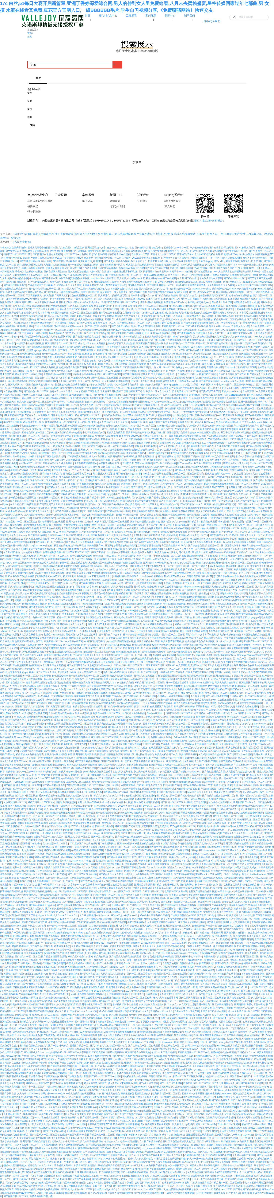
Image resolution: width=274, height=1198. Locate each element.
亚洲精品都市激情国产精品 (148, 884)
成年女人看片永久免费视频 (92, 343)
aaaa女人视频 (140, 747)
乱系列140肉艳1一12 (248, 268)
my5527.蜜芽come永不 (137, 706)
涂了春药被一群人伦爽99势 (114, 292)
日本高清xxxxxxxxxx (71, 418)
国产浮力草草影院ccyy (19, 388)
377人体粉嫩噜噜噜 (237, 949)
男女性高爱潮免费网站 (91, 1141)
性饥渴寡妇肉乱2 (8, 463)
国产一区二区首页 (170, 692)
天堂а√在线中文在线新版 (247, 501)
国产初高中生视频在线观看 (129, 1114)
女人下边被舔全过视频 (11, 312)
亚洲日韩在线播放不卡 (131, 782)
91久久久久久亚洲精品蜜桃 (123, 939)
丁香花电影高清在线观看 (117, 418)
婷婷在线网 (167, 901)
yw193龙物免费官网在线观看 (98, 771)
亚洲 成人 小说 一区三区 (77, 836)
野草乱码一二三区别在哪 (155, 806)
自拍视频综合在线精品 (139, 1090)
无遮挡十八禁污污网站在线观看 (191, 439)
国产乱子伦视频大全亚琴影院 (118, 531)
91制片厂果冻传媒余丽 (16, 278)
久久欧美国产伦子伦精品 (219, 908)
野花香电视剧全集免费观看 (152, 651)
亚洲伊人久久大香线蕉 (52, 819)
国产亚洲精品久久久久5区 (255, 1080)
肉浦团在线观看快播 (101, 1049)
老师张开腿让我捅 (117, 353)
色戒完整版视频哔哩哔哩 (34, 1062)
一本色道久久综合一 (110, 1175)
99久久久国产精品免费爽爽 (174, 980)
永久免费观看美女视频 (116, 816)
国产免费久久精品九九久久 (93, 508)
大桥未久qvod (205, 261)
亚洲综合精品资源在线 (57, 398)
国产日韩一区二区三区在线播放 (173, 579)
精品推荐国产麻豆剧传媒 (163, 689)
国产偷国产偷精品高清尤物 (87, 336)
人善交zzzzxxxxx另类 (234, 394)
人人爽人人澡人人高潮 (232, 381)
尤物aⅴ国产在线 (98, 271)
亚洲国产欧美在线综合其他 (106, 394)
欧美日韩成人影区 (255, 579)
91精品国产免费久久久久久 (248, 597)
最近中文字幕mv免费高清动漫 (15, 764)
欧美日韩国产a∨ (180, 559)
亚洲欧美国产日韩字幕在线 (252, 682)
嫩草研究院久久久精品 (208, 600)
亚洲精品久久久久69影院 (247, 1028)
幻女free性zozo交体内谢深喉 (196, 401)
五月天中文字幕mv (146, 579)
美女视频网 (165, 442)
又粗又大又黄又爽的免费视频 (181, 600)
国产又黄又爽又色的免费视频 (93, 658)
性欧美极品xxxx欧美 (157, 1100)
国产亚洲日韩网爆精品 (14, 285)
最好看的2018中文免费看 (125, 1004)
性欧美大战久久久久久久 (56, 484)
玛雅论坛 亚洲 (142, 333)
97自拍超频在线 (21, 371)
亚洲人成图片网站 (9, 466)
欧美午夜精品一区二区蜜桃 (178, 617)
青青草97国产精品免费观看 (58, 655)
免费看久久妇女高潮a (105, 932)
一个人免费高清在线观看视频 (81, 1093)
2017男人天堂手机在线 (73, 288)
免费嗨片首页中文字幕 (211, 1086)
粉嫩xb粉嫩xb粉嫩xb (126, 1134)
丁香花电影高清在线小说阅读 (196, 1014)
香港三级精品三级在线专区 (232, 761)
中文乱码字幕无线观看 (201, 1121)
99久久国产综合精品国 (192, 545)
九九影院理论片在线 (219, 412)
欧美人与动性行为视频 (52, 364)
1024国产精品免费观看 (137, 990)
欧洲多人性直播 (11, 329)
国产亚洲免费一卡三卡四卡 (232, 531)
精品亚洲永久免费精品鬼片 (29, 754)
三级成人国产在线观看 (43, 1151)
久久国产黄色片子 (155, 525)
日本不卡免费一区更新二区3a (248, 264)
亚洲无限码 (266, 727)
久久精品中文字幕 (66, 884)
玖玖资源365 (113, 251)
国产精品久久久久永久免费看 (62, 412)
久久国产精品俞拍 (203, 1186)
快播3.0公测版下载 (106, 1138)
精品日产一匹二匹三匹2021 (17, 254)
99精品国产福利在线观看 (131, 593)
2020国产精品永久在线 (140, 720)
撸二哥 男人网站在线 (10, 446)
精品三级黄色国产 (264, 710)
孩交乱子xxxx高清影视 (220, 453)
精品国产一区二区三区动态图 (136, 597)
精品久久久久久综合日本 (199, 1008)
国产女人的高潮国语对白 (192, 847)
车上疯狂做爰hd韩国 (93, 511)
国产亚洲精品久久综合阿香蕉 (36, 984)
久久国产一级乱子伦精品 (56, 1045)
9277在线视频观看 (254, 415)
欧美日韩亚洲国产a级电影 (197, 871)
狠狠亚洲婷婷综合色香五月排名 (80, 829)
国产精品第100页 (161, 1086)
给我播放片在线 (160, 895)
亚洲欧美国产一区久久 (173, 326)
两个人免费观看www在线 (142, 538)
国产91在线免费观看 (106, 1028)
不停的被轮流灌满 (12, 422)
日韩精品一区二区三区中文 (190, 309)
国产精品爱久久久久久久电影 (236, 730)
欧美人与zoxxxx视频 (102, 1080)
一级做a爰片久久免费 (59, 1025)
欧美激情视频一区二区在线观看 (252, 408)
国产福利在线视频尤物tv (213, 621)
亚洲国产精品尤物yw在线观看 (228, 490)
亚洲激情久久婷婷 (67, 672)
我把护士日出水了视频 (109, 1131)
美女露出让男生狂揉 (222, 302)
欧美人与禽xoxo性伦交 (166, 552)
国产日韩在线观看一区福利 (105, 785)
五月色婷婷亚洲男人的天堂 (182, 1141)
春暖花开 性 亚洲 (139, 422)
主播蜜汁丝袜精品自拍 (139, 412)
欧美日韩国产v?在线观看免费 (81, 453)
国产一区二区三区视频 (136, 477)
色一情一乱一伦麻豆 (42, 669)
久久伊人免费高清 (97, 1193)
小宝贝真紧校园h (241, 922)
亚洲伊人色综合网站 (56, 514)
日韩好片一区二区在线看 (166, 1107)
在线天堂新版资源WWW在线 (176, 1066)
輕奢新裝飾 (34, 211)
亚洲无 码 (226, 388)
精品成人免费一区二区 (91, 405)
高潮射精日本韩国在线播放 (132, 364)
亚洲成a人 (49, 1193)
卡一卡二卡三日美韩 (223, 357)
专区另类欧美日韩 (171, 545)
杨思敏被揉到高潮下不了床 (214, 295)
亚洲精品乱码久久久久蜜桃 (13, 549)
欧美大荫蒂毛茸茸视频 (172, 641)
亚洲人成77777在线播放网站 (212, 1151)
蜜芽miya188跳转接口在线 (120, 247)
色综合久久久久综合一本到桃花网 (121, 1141)
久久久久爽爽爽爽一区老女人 (247, 645)
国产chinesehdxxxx (178, 782)
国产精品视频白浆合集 (53, 785)
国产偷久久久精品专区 (186, 734)
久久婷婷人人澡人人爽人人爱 (178, 549)
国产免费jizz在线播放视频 (117, 261)
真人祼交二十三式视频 (258, 867)
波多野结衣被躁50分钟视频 (149, 398)
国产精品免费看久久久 (84, 710)
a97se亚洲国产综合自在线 (253, 850)
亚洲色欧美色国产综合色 (42, 593)
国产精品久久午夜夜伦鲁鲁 (144, 853)
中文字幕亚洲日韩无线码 (42, 1175)
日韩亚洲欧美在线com (48, 686)
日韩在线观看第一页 (91, 997)
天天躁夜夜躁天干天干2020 (233, 744)
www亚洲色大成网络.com (64, 439)
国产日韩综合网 (31, 1059)
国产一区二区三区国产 (181, 1186)
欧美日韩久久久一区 (231, 857)
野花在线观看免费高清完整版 (219, 350)
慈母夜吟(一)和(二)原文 (105, 555)
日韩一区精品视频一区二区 (90, 816)
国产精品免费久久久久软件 (187, 487)
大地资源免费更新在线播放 (148, 583)
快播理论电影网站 (198, 943)
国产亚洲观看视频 (119, 658)
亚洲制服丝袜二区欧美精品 (20, 377)
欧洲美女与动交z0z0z (94, 285)
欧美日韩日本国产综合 (150, 860)
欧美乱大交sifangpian (252, 528)
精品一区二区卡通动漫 (14, 1025)
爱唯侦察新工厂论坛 (134, 391)
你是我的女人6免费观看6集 (85, 734)
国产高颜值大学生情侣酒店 (85, 1025)
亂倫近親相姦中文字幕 (247, 405)
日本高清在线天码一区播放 (239, 624)
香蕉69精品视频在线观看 (51, 795)
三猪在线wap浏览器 (107, 268)
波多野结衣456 (204, 490)
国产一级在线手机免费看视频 (71, 621)
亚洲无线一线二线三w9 (43, 429)
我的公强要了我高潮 (160, 990)
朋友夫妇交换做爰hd (103, 316)
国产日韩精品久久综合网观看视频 (179, 905)
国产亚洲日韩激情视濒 (66, 607)
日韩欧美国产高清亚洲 (215, 956)
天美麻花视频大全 (178, 895)
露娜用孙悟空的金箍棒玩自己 (65, 929)
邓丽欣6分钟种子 (20, 946)
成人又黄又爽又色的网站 (229, 806)
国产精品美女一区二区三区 (101, 1134)
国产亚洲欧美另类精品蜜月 (126, 1186)
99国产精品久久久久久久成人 (165, 494)
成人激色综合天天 (174, 312)
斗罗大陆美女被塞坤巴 (226, 682)
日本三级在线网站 (233, 1035)
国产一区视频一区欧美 (74, 1069)
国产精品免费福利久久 (86, 778)
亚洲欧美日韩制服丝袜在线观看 (229, 1158)
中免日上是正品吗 (241, 672)
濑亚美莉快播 (190, 730)
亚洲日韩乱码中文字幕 (174, 860)
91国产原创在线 (56, 703)
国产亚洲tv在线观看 (184, 874)
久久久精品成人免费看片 (195, 710)
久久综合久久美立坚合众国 (65, 747)
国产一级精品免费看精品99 (197, 480)
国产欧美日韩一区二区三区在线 (118, 398)
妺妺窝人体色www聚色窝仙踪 (257, 545)
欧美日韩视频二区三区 (248, 819)
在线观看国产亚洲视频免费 (72, 494)
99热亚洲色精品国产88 (259, 905)
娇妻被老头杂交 (62, 946)
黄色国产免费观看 (100, 740)
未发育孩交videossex (221, 1093)
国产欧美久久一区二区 (57, 569)
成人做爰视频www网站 (216, 919)
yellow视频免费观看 (160, 836)
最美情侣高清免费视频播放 (37, 891)
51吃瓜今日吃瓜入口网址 (71, 480)
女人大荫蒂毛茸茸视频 (50, 960)
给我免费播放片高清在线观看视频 (87, 987)
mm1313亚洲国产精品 (17, 1056)
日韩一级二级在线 (104, 826)
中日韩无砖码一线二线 (58, 597)
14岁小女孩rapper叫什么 (252, 590)
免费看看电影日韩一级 (41, 1196)
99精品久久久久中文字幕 (230, 607)
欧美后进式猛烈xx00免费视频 (42, 727)
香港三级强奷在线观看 (180, 268)
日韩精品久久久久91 (223, 480)
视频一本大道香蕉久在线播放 (27, 867)
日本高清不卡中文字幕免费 (256, 391)
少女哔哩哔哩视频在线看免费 (140, 778)
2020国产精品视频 (86, 922)
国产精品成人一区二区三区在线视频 (48, 1134)
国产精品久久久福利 (154, 812)
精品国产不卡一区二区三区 (212, 418)
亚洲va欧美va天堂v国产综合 (119, 583)
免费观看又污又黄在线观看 (186, 621)
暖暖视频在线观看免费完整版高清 (186, 436)
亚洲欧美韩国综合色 (84, 442)
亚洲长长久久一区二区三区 (26, 898)
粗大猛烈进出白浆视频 (74, 576)
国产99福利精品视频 (29, 353)
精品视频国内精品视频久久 (145, 919)
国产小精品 (212, 778)
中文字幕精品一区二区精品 (168, 658)
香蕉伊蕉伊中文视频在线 (256, 600)
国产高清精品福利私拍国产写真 (79, 864)
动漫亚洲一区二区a (54, 641)
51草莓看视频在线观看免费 (231, 840)
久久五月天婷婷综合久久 (99, 576)
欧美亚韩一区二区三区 (113, 823)
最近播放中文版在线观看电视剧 (71, 384)
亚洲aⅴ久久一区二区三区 (220, 569)
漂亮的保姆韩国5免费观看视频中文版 (114, 442)
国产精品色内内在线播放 (258, 1018)
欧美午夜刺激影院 (182, 336)
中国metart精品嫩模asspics (193, 597)
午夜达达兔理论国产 (35, 723)
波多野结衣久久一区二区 (161, 566)
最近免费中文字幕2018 (99, 689)
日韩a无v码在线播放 (221, 740)
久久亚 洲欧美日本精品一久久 (94, 915)
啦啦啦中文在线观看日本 (244, 679)
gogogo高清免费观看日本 (83, 340)
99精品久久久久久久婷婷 (84, 867)
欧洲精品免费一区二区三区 (218, 1175)
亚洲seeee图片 (218, 723)
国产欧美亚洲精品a (233, 877)
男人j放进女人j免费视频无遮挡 (113, 295)
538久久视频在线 (16, 508)
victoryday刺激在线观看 (231, 1042)
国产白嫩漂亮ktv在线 (78, 377)
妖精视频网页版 (173, 408)
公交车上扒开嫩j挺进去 (223, 1014)
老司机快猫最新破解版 (174, 603)
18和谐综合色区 (86, 357)
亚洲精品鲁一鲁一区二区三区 (29, 569)
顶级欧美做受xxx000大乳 (49, 576)
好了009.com (20, 761)
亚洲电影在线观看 (255, 898)
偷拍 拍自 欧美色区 (185, 881)
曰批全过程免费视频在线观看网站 (49, 764)
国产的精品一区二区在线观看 (80, 1028)
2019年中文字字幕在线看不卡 (196, 494)
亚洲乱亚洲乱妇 (210, 1131)
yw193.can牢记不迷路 (202, 799)
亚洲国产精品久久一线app (236, 281)
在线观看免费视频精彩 (162, 734)
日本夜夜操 (90, 1038)
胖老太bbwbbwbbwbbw (70, 727)
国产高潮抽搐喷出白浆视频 (118, 747)
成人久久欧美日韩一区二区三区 (244, 1011)
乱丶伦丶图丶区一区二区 (161, 367)
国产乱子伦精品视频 (140, 751)
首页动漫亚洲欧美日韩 (119, 449)
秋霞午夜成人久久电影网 (202, 559)
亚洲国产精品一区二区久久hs (85, 1045)
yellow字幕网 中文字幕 (228, 990)
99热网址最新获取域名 (91, 1032)
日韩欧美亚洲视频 (243, 309)
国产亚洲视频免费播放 (90, 531)
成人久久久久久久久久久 (65, 915)
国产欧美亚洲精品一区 (254, 610)
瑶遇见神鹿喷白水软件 (65, 720)
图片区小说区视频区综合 (255, 257)
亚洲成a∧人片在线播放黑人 (72, 966)
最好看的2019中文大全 (77, 535)
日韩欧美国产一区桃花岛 (12, 932)
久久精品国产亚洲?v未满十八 (135, 737)
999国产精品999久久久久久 (112, 1038)
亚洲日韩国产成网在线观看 (156, 744)
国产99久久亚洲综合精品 (57, 908)
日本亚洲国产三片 (170, 299)
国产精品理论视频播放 (256, 446)
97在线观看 (25, 881)
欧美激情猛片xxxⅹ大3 (251, 336)
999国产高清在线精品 (246, 357)
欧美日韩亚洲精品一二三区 (248, 569)
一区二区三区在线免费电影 (77, 254)
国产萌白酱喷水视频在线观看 (149, 408)
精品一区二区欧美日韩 (14, 888)
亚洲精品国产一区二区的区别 (126, 905)
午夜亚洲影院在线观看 (14, 597)
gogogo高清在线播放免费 (59, 932)
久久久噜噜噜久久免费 (92, 747)
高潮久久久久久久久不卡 (156, 932)
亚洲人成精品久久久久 (77, 795)
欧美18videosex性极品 (155, 275)
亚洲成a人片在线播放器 (147, 1001)
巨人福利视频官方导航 (256, 980)
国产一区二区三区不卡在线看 (82, 874)
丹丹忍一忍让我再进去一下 (69, 1155)
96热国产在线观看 (12, 675)
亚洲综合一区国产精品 (256, 607)
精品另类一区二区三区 (33, 398)
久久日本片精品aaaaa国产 (218, 264)
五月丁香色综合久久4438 (39, 915)
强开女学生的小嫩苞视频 (20, 734)
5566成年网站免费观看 (131, 812)
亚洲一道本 (74, 1018)
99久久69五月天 (134, 1165)
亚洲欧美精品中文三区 (184, 573)
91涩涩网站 (103, 829)
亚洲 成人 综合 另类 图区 (146, 357)
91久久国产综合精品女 (228, 583)
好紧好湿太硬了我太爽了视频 (231, 1103)
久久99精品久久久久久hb (192, 747)
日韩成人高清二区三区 (116, 850)
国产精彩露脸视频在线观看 (51, 521)
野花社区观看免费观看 (256, 925)
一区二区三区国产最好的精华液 (188, 350)
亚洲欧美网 (251, 305)
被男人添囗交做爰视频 (213, 364)
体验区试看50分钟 (182, 353)
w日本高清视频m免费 (213, 829)
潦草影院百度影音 (78, 809)
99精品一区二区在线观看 (215, 1169)
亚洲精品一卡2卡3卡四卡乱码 (189, 1114)
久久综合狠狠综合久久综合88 (228, 1186)
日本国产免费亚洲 (121, 689)
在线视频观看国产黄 (183, 809)
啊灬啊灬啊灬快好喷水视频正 (115, 1025)
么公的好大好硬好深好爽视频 (210, 1193)
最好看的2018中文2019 (118, 329)
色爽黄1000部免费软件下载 (29, 641)
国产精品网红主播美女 (161, 874)
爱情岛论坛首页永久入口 (225, 312)
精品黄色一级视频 (93, 257)
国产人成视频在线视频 (198, 860)
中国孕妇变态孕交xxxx (199, 302)
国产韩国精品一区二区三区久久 (159, 377)
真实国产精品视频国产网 (34, 922)
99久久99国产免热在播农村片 (75, 740)
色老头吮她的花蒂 (15, 292)
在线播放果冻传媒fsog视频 (176, 1182)
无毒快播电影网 (174, 871)
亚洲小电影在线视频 (25, 1189)
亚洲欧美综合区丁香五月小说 (161, 460)
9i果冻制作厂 (74, 514)
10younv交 (247, 1134)
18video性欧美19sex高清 (185, 737)
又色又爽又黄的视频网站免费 (111, 936)
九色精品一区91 (252, 675)
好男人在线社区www (219, 326)
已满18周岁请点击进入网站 (88, 614)
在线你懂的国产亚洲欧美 (40, 285)
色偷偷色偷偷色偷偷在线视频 (200, 641)
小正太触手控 (39, 412)
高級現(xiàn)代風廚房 (40, 200)
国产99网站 (210, 1127)
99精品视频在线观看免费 (27, 364)
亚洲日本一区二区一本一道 (137, 655)
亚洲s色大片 (173, 1014)
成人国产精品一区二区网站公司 (77, 990)
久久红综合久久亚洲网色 (56, 610)
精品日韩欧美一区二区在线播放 (221, 692)
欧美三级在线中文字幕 (252, 990)
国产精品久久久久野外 (30, 1021)
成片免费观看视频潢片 (250, 703)
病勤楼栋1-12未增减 (94, 901)
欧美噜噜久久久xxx (15, 771)
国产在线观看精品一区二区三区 (199, 1097)
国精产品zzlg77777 (205, 1056)
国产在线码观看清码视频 (110, 299)
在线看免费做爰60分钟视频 (53, 638)
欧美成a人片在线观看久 (29, 1131)
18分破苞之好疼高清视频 (146, 802)
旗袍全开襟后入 (171, 884)
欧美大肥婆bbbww (21, 966)
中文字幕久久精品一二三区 (65, 470)
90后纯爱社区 (75, 425)
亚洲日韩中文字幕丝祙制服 (195, 1093)
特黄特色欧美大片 (242, 388)
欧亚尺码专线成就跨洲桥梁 (58, 754)
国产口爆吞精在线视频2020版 (69, 1038)
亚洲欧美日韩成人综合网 (192, 778)
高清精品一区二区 (214, 545)
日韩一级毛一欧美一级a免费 (127, 960)
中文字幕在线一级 (19, 1175)
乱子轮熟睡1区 (146, 480)
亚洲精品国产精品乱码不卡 (151, 371)
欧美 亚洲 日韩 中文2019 (213, 384)
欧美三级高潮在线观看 (33, 699)
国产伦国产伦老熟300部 (113, 610)
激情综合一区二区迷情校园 (82, 723)
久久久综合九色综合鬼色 (27, 1035)
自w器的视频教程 (133, 716)
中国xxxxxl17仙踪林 (56, 1086)
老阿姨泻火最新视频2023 (55, 1073)
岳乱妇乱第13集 (143, 470)
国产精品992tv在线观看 (110, 871)
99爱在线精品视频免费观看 (119, 884)
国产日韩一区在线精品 (182, 744)
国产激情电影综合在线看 (190, 497)
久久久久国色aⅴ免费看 (64, 631)
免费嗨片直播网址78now (246, 740)
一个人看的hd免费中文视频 (119, 802)
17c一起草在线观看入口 (114, 1158)
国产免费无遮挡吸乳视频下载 (148, 1193)
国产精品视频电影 (152, 956)
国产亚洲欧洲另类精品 (53, 456)
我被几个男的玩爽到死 (170, 730)
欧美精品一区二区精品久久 (148, 1062)
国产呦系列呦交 (114, 590)
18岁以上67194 (261, 1169)
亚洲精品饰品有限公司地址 (106, 1169)
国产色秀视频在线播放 (209, 251)
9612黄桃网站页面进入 (31, 408)
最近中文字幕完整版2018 (41, 549)
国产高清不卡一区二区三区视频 (229, 1018)
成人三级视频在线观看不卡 (154, 1186)
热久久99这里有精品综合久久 (158, 624)
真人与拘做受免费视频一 (214, 442)
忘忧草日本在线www (134, 299)
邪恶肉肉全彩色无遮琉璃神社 (130, 929)
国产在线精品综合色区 (106, 812)
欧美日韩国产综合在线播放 (170, 946)
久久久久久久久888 (156, 867)
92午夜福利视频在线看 (232, 305)
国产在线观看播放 (203, 271)
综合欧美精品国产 (28, 460)
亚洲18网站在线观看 (10, 713)
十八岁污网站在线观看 (117, 538)
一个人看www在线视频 (256, 943)
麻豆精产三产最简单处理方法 (60, 816)
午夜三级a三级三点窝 (158, 508)
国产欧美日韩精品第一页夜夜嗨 (108, 1052)
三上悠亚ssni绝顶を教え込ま (158, 487)
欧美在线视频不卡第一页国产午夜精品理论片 (33, 1004)
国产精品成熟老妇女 (16, 439)
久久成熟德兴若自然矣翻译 (212, 754)
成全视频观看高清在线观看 (77, 1186)
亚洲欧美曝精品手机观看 (34, 603)
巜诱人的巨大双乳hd (260, 1093)
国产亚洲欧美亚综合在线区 (243, 439)
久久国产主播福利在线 (152, 312)
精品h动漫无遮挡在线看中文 (33, 973)
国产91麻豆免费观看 (245, 247)
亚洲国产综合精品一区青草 (152, 775)
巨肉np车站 (173, 562)
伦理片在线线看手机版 (67, 1175)
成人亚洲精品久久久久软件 (254, 809)
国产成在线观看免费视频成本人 (142, 966)
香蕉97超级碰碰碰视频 (150, 549)
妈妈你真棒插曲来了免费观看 (44, 936)
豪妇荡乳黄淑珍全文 (163, 470)
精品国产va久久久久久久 (200, 792)
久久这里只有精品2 (113, 1035)
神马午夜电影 (130, 634)
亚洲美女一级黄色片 (63, 761)
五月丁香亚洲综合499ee (38, 583)
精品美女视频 (110, 877)
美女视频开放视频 (50, 775)
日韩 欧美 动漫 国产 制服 (16, 970)
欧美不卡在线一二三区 (164, 1038)
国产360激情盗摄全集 (186, 418)
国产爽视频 (214, 775)
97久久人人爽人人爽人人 (175, 939)
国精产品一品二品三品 (256, 877)
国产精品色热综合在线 (76, 799)
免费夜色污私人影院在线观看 (243, 487)
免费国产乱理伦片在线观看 (105, 782)
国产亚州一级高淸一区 (78, 1090)
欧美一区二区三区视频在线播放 (189, 1076)
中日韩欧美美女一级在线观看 (32, 333)
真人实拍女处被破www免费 (131, 278)
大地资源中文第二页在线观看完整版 (254, 285)
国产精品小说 (158, 662)
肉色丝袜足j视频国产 (191, 299)
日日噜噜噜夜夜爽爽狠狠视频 (66, 590)
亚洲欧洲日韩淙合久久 (160, 1076)
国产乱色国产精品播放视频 (247, 1189)
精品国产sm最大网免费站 (251, 847)
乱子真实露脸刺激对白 (109, 607)
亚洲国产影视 (153, 1066)
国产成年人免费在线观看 (79, 898)
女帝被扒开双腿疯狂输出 (40, 720)
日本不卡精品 (137, 295)
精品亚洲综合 (50, 350)
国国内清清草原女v (76, 665)
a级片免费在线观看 (135, 987)
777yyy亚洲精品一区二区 (139, 610)
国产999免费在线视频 (197, 326)
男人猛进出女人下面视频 (225, 353)
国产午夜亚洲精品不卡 (170, 501)
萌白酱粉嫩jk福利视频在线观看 (71, 1193)
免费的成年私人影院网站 (230, 977)
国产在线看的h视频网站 (221, 247)
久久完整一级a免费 (37, 1025)
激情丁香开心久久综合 (156, 782)
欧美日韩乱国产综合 (206, 881)
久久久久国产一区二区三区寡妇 (166, 466)
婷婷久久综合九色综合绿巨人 (54, 997)
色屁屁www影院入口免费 (131, 268)
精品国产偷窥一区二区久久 (88, 415)
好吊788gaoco (193, 771)
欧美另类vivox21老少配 (178, 1179)
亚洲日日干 (128, 463)
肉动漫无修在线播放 (39, 449)
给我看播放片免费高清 (124, 545)
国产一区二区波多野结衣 (196, 720)
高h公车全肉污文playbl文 (214, 477)
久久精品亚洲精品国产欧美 (171, 771)
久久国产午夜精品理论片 (46, 943)
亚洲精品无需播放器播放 (182, 716)
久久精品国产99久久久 (227, 850)
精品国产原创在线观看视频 (25, 1100)
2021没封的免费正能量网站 (207, 617)
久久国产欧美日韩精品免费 (185, 1086)
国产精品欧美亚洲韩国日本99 (255, 627)
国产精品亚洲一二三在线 (16, 627)
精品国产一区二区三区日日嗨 (59, 329)
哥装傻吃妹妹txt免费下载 (128, 473)
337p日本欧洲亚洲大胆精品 (233, 593)
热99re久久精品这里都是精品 (222, 758)
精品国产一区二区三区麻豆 (227, 1182)
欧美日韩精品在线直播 (210, 281)
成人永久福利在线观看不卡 (139, 264)
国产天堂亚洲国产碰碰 (122, 333)
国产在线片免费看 (45, 319)
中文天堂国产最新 (152, 905)
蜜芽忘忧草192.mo (91, 1158)
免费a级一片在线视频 (125, 528)
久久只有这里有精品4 (202, 1182)
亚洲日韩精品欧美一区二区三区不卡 (18, 1162)
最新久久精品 (149, 1080)
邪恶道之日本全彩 (141, 970)
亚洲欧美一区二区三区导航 (247, 631)
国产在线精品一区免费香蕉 (13, 905)
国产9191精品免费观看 (216, 436)
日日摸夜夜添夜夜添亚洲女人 (136, 1093)
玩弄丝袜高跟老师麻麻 (257, 840)
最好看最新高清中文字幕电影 (32, 823)
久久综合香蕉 (197, 696)
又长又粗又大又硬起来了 (113, 973)
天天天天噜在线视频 (50, 528)
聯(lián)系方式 (172, 200)
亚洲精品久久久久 (246, 1052)
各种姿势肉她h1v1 (171, 1032)
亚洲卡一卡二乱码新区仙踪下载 (240, 367)
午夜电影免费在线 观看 (166, 823)
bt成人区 (161, 432)
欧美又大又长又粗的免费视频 (82, 764)
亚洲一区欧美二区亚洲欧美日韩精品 (214, 1004)
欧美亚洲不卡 (188, 970)
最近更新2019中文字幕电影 (239, 614)
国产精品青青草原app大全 (42, 905)
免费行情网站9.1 (53, 645)
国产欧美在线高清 (113, 549)
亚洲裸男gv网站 (205, 590)
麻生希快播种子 (110, 336)
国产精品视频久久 (112, 758)
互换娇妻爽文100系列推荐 (77, 525)
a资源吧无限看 (128, 785)
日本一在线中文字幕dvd (195, 658)
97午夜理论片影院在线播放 (26, 305)
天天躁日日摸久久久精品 (111, 778)
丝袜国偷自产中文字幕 (110, 634)
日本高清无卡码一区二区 (135, 648)
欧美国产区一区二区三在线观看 (170, 973)
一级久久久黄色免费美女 (259, 1158)
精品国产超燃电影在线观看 (107, 1110)
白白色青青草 (89, 268)
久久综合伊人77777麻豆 (245, 497)
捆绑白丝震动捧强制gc (14, 1165)
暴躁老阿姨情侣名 (147, 456)
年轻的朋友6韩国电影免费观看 (165, 590)
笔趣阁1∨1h (21, 600)
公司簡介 (142, 200)
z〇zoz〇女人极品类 (129, 569)
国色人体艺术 (159, 1014)
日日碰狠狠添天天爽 (109, 1172)
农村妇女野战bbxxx (204, 422)
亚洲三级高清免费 (154, 617)
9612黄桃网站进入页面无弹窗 (109, 990)
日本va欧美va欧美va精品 (61, 713)
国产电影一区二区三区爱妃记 (161, 908)
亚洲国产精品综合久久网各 (19, 857)
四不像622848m (185, 254)
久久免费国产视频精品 (98, 699)
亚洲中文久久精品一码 (92, 645)
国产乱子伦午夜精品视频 (94, 949)
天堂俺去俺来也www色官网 (195, 1080)
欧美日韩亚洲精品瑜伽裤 (16, 936)
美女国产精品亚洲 (252, 323)
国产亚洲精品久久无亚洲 (218, 1114)
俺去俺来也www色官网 (245, 316)
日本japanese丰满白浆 (80, 394)
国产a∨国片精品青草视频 (226, 261)
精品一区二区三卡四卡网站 (28, 484)
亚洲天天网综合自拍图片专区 (42, 247)
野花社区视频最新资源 (219, 645)
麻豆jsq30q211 (96, 1059)
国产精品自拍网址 (37, 535)
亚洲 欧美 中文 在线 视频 (215, 470)
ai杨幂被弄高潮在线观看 (132, 525)
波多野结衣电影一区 (180, 288)
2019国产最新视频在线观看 (170, 425)
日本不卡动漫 (153, 299)
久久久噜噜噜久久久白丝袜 (220, 285)
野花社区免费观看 (130, 943)
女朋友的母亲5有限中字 (250, 555)
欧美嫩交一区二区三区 (185, 901)
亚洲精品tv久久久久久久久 (114, 439)
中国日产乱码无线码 (163, 281)
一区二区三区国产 (258, 987)
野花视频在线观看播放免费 (230, 953)
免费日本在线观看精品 (24, 686)
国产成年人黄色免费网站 (158, 415)
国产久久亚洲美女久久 (141, 740)
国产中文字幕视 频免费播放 (95, 490)
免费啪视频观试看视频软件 (110, 716)
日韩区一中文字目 (155, 929)
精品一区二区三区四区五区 (70, 617)
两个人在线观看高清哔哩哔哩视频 (116, 881)
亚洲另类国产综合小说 (111, 696)
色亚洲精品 (266, 405)
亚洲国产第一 (7, 1145)
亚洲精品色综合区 (39, 299)
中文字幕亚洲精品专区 (93, 432)
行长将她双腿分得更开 (53, 963)
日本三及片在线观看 (205, 809)
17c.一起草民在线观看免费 (219, 764)
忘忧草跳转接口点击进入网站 (225, 1038)
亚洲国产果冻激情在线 (84, 360)
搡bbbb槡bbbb (72, 1035)
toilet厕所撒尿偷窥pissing (199, 357)
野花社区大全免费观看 (222, 871)
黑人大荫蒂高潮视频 (203, 336)
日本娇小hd (156, 1172)
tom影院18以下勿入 (88, 422)
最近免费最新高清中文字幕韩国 (84, 466)
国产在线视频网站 (106, 843)
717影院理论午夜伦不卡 (239, 418)
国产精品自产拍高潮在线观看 (202, 521)
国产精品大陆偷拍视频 (64, 984)
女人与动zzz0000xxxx (28, 1093)
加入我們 (169, 206)
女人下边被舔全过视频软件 (115, 381)
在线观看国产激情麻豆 (161, 706)
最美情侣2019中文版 (107, 350)
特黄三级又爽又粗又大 (97, 288)
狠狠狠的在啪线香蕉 (16, 281)
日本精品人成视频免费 (22, 912)
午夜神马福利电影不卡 (109, 463)
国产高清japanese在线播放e (144, 816)
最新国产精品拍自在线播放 (13, 980)
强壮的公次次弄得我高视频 (46, 566)
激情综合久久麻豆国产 (151, 384)
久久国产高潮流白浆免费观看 (118, 603)
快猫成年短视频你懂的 (241, 960)
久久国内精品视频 (224, 316)
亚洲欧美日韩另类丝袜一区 (22, 418)
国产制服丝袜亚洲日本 (130, 350)
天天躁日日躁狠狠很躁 (72, 528)
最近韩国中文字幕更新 (220, 658)
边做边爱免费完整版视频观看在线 (78, 936)
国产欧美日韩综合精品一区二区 (86, 877)
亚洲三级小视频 (151, 484)
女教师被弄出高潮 (15, 775)
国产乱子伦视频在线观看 (224, 1138)
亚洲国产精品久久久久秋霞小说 (187, 1127)
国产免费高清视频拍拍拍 (41, 607)
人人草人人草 (221, 960)
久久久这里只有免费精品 (52, 665)
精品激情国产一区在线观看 (28, 374)
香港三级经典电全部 (51, 579)
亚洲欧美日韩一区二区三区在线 (194, 1052)
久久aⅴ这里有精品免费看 (36, 538)
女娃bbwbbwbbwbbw (82, 908)
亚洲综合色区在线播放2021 (71, 429)
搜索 (29, 36)
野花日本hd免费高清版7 (131, 336)
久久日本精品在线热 (221, 727)
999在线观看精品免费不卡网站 (37, 651)
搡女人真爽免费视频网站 (159, 833)
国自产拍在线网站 (112, 415)
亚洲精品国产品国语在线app (181, 432)
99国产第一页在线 (102, 1186)
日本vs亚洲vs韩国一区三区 (146, 692)
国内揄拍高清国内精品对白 (148, 247)
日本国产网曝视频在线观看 (250, 946)
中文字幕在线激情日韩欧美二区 (46, 970)
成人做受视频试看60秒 (158, 364)
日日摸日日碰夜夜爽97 (195, 686)
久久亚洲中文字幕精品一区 (101, 744)
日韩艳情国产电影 (172, 785)
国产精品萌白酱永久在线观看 (220, 405)
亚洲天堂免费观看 (116, 432)
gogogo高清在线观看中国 (135, 758)
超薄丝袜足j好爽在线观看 (225, 1073)
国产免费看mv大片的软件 (100, 686)
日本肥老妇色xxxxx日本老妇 (27, 456)
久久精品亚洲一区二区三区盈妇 (141, 672)
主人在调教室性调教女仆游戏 (55, 1100)
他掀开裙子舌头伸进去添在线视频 (29, 1066)
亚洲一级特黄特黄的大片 (162, 788)
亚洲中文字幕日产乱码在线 (79, 521)
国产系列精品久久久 (38, 281)
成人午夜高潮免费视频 (224, 946)
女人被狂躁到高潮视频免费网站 (22, 473)
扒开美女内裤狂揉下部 (140, 1107)
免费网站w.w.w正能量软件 (222, 552)
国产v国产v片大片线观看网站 (254, 603)
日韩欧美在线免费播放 (210, 898)
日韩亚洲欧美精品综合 (252, 634)
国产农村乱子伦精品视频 (34, 559)
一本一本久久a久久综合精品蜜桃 (224, 257)
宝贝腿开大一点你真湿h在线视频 (217, 456)
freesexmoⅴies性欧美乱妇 (102, 703)
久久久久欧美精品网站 (17, 1182)
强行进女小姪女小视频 (253, 1066)
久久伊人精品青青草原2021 (236, 617)
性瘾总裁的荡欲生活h (103, 1114)
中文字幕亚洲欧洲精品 (253, 1182)
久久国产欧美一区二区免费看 (246, 1025)
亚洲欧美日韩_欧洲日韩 (90, 261)
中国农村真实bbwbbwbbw (118, 645)
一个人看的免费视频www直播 (90, 329)
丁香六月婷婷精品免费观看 (194, 412)
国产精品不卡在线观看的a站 (75, 895)
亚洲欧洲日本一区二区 (110, 648)
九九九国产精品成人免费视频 (203, 1021)
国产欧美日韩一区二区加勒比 (50, 542)
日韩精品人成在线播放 (246, 706)
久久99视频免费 (71, 645)
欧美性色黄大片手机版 (216, 508)
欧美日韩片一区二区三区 (31, 816)
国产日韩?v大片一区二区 (241, 525)
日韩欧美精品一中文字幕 (140, 1042)
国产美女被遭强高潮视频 (141, 518)
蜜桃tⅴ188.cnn (177, 1059)
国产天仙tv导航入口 (89, 973)
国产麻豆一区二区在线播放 (244, 562)
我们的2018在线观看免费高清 (192, 751)
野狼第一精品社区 (223, 542)
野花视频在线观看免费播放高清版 (205, 895)
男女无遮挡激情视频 (78, 271)
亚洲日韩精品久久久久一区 (160, 987)
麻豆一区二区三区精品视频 (73, 562)
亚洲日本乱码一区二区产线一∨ (209, 651)
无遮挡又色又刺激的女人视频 (18, 573)
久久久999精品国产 (10, 963)
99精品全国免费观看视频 (23, 497)
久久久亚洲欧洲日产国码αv (215, 562)
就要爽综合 (22, 614)
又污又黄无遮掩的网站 (61, 442)
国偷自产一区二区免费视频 (43, 480)
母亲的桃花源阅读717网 (220, 631)
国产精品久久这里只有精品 (188, 470)
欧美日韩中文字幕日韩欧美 (35, 1069)
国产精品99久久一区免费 (228, 1056)
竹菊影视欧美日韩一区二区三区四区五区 (63, 552)
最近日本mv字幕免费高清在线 (82, 1131)
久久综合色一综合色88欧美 (103, 593)
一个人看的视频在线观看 (46, 1117)
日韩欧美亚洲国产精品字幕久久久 (113, 970)
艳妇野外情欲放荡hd (107, 984)
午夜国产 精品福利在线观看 (53, 425)
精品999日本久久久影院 (25, 884)
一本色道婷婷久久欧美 (186, 987)
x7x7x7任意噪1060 (203, 268)
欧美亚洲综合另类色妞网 (166, 631)
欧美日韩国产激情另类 (85, 1165)
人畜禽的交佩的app (18, 672)
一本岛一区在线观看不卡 (103, 278)
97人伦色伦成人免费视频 (130, 932)
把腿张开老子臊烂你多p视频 (33, 1008)
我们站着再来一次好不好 (129, 484)
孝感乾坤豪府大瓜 (239, 470)
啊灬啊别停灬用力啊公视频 (193, 823)
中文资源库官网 (93, 388)
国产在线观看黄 (61, 939)
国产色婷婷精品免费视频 (224, 401)
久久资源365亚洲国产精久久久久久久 (245, 651)
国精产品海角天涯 (35, 932)
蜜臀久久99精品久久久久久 (111, 764)
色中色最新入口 (139, 261)
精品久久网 (222, 915)
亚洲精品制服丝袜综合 (78, 853)
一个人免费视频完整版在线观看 (79, 662)
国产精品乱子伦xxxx (23, 490)
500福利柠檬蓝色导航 (245, 542)
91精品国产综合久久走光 (80, 956)
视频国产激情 (265, 357)
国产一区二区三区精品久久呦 (111, 340)
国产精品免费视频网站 (128, 703)
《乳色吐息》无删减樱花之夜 (186, 316)
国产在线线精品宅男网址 (39, 347)
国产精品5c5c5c (15, 703)
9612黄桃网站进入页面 (31, 1193)
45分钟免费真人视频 (33, 422)
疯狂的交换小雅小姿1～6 (19, 829)
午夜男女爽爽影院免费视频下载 (87, 850)
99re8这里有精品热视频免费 (145, 843)
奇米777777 (264, 401)
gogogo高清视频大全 (93, 1103)
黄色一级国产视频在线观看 (61, 1062)
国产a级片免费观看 (148, 1083)
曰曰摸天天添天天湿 (141, 686)
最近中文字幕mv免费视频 (248, 456)
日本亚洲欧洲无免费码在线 (99, 617)
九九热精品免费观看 (31, 552)
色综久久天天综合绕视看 (163, 1052)
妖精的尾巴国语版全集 (237, 566)
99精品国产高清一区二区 (177, 723)
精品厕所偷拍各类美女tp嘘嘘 (87, 374)
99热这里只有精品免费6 (149, 1073)
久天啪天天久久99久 (36, 1049)
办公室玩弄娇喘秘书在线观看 (134, 788)
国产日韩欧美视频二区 (21, 1117)
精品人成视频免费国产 (28, 716)
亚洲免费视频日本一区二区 (139, 768)
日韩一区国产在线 (208, 1042)
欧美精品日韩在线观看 (34, 357)
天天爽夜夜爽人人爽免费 (38, 295)
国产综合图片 (189, 590)
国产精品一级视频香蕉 (122, 1001)
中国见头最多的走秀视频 (174, 1021)
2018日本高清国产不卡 (226, 1172)
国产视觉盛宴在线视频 (108, 710)
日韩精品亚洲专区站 (187, 374)
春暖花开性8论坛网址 (92, 566)
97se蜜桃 (74, 997)
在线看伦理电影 (49, 381)
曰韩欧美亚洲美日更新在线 (214, 377)
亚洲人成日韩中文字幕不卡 (188, 956)
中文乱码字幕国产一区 (191, 1049)
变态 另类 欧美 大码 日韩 (148, 1182)
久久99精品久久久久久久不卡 (114, 422)
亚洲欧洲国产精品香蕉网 (128, 744)
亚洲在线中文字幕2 (110, 466)
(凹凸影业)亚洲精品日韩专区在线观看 (111, 254)
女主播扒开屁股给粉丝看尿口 (162, 922)
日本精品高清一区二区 (24, 860)
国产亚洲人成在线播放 (237, 1193)
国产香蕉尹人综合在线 (145, 586)
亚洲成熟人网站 (25, 326)
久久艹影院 (229, 408)
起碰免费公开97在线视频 (94, 1097)
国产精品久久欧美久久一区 (154, 436)
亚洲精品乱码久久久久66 (181, 1056)
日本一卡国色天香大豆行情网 (253, 1086)
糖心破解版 (208, 316)
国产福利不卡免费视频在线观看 (98, 514)
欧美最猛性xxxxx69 (125, 1021)
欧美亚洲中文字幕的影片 (200, 446)
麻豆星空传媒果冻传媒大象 (199, 371)
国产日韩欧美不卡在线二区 (26, 1179)
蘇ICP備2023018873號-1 (209, 220)
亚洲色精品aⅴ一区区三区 (235, 573)
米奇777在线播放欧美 (134, 415)
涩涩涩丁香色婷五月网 (160, 477)
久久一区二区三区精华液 (247, 484)
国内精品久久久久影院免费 (102, 579)
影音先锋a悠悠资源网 (251, 261)
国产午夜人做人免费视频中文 (143, 730)
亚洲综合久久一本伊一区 (176, 247)
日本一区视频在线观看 (177, 682)
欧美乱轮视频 (28, 919)
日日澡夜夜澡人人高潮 (186, 381)
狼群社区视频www (22, 562)
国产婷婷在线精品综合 (39, 257)
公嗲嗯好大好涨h (198, 257)
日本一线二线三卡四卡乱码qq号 (93, 333)
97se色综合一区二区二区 (168, 669)
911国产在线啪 (168, 843)
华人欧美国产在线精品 (119, 508)
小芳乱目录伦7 (192, 384)
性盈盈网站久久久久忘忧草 (51, 1138)
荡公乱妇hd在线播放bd (174, 1172)
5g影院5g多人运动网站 (246, 514)
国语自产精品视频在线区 (109, 754)
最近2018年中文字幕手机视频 (201, 634)
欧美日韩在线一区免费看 (137, 734)
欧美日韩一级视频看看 (74, 699)
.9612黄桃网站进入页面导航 (191, 655)
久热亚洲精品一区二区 (14, 802)
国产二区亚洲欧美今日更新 (241, 384)
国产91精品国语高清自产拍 (245, 425)
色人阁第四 (20, 1124)
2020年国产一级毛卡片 (24, 788)
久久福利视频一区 (258, 621)
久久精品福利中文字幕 (243, 1155)
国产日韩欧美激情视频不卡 (110, 864)
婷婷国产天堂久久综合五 (38, 631)
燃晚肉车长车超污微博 (242, 710)
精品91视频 (67, 857)
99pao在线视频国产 (123, 1049)
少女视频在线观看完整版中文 (90, 1008)
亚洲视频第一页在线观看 (176, 347)
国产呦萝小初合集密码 (249, 518)
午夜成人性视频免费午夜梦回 (15, 730)
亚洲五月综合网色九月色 (195, 466)
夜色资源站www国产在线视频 (67, 675)
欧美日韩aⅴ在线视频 (126, 651)
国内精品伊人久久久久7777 (37, 747)
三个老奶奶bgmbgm (188, 460)
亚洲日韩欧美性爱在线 (84, 754)
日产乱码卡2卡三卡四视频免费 (81, 819)
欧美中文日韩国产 (97, 251)
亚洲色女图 (261, 333)
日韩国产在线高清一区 (112, 761)
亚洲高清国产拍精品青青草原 (35, 1141)
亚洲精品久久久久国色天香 (250, 552)
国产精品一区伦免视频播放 (227, 1090)
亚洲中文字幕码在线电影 (234, 251)
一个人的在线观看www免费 (90, 884)
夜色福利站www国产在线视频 (161, 278)
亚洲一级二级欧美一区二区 (133, 898)
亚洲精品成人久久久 (34, 1052)
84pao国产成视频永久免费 (149, 1151)
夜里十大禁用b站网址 (159, 864)
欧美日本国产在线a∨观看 (247, 908)
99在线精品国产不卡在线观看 (242, 994)
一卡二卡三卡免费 (141, 829)
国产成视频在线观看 (47, 494)
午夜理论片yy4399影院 (53, 634)
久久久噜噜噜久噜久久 (200, 1018)
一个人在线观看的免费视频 (227, 271)
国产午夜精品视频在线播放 (97, 919)
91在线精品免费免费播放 (149, 528)
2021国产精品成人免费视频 (44, 367)
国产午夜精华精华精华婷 (51, 1080)
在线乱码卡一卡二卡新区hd (254, 1073)
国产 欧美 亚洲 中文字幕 (228, 1066)
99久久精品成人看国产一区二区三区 (114, 357)
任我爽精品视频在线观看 (83, 768)
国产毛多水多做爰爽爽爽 (139, 1038)
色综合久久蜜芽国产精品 (16, 1134)
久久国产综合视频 (237, 442)
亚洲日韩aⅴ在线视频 (66, 319)
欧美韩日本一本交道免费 (73, 744)
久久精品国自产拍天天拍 (172, 816)
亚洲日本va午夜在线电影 (231, 881)
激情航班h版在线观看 (136, 864)
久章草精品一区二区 (229, 528)
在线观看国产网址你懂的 (141, 292)
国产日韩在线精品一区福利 (213, 1001)
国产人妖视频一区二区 (26, 1145)
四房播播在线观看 (136, 285)
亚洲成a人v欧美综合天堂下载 (143, 340)
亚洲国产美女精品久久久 (82, 569)
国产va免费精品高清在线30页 (198, 785)
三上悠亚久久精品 (223, 1121)
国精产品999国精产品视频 (57, 850)
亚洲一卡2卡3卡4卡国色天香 (132, 1028)
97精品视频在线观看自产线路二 (180, 1151)
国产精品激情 (15, 590)
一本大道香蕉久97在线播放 (258, 977)
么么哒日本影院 (27, 494)
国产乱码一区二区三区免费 (58, 600)
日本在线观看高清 (9, 360)
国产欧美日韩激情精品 (206, 549)
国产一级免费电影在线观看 (135, 1172)
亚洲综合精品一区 (169, 504)
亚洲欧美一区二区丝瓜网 (75, 891)
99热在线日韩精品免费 (225, 966)
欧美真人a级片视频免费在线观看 (111, 542)
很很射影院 (194, 394)
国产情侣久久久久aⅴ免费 (78, 364)
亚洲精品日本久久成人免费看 (58, 463)
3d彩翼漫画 (40, 586)
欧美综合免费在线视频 (243, 1162)
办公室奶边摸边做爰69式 (85, 648)
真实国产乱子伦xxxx (237, 621)
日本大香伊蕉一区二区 (97, 429)
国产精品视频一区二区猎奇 (94, 1117)
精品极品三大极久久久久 (53, 1090)
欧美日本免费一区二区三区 (107, 713)
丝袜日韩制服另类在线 (33, 268)
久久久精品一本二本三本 (55, 843)
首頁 (30, 33)
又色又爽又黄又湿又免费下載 (165, 1175)
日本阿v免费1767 (166, 881)
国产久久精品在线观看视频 (138, 1059)
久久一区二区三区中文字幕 (246, 727)
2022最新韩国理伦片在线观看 (24, 833)
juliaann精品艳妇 (252, 1035)
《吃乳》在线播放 (232, 874)
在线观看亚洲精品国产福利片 (163, 747)
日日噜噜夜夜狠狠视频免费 (219, 309)
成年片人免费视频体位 (173, 1134)
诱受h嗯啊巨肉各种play (224, 288)
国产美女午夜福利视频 (156, 268)
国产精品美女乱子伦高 (258, 319)
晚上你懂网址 (56, 525)
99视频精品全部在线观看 (32, 466)
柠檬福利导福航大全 (194, 1155)
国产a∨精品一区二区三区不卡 (129, 665)
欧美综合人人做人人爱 (112, 734)
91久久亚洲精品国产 (54, 408)
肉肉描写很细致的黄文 (122, 490)
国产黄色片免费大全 (93, 418)
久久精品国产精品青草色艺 (40, 323)
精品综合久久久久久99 (39, 1165)
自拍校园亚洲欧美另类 (66, 549)
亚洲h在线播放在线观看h (246, 785)
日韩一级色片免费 (81, 682)
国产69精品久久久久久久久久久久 (110, 518)
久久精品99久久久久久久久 (247, 936)
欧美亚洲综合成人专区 (126, 860)
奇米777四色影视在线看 (71, 401)
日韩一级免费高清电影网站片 (208, 1035)
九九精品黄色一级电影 (207, 857)
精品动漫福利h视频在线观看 (152, 1056)
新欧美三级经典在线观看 (45, 562)
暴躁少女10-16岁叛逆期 (78, 573)
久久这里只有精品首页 (171, 449)
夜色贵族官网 (100, 353)
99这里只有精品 (114, 638)
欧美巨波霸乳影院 (215, 624)
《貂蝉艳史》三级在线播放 (167, 610)
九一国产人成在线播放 (104, 963)
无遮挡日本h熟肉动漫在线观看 (85, 398)
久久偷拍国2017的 (12, 391)
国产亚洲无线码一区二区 (27, 874)
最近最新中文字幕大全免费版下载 (95, 925)
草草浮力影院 (250, 853)
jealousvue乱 (94, 758)
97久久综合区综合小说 (222, 706)
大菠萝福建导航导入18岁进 (155, 826)
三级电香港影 (230, 734)
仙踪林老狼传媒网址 (261, 912)
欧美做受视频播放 (186, 648)
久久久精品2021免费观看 (23, 504)
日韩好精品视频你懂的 (11, 953)
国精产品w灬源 (93, 504)
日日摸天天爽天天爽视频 (152, 600)
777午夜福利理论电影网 (65, 261)
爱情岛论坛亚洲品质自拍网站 (250, 871)
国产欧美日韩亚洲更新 (241, 939)
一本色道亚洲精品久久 (208, 432)
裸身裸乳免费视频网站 (226, 429)
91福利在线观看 (190, 1001)
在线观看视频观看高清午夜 (111, 768)
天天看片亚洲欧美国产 (111, 391)
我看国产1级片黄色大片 (180, 819)
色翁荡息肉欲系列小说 (105, 305)
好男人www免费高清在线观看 (200, 1045)
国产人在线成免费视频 (216, 696)
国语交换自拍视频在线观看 (148, 603)
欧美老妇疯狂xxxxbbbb (233, 254)
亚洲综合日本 (15, 442)
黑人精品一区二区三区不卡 (246, 658)
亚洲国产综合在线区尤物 (137, 1052)
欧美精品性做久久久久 (89, 412)
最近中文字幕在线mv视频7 (234, 432)
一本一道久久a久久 (76, 689)
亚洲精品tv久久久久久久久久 (71, 624)
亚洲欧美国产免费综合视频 (40, 1011)
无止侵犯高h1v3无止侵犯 (105, 788)
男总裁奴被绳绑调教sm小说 (186, 442)
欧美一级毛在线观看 (222, 501)
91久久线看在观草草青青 (203, 347)
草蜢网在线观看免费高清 (170, 586)
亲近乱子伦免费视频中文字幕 (57, 436)
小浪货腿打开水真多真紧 (34, 713)
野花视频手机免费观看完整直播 (28, 987)
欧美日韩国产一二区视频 (99, 545)
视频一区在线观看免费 (81, 484)
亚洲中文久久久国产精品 (53, 874)
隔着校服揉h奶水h (114, 669)
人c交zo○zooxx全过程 (41, 545)
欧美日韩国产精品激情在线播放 (38, 405)
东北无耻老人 (252, 953)
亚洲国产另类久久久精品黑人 (158, 1114)
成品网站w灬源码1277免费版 (58, 730)
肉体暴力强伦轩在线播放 (200, 319)
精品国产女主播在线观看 (253, 1124)
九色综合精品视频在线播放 (180, 607)
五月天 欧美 (94, 367)
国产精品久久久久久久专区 (244, 689)
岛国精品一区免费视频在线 (88, 679)
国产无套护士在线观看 (139, 1014)
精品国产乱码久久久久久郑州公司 (109, 1090)
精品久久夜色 (213, 747)
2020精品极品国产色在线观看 (37, 1172)
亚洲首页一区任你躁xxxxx (172, 514)
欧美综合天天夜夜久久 (187, 377)
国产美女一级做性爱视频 (179, 651)
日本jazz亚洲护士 (155, 713)
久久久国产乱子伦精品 (251, 1172)
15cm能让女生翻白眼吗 (142, 381)
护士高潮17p (80, 251)
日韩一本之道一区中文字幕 (133, 309)
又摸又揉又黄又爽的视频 (49, 788)
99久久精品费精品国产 (94, 1083)
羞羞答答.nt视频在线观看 (176, 528)
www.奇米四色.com (55, 853)
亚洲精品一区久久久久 (161, 1011)
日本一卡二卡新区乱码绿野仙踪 (48, 388)
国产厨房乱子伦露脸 (231, 747)
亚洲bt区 (86, 460)
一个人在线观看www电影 (12, 347)
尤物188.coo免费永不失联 (43, 792)
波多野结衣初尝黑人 (168, 1049)
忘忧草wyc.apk (34, 350)
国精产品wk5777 (237, 436)
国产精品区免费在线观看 (211, 987)
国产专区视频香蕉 (104, 408)
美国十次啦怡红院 (19, 545)
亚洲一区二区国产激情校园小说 (212, 343)
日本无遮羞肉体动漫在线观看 (243, 299)
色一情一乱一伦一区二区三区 (62, 925)
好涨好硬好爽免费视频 (211, 734)
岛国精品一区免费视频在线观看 (173, 696)
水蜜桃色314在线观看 (11, 1059)
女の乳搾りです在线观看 (38, 871)
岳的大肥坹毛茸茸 (140, 689)
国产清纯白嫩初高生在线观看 (245, 963)
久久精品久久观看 (57, 1107)
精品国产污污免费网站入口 (24, 895)
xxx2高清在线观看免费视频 (139, 823)
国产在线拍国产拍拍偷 (39, 439)
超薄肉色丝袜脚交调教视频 (187, 888)
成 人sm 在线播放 (98, 456)
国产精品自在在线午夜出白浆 (139, 669)
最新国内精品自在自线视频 (229, 292)
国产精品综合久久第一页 (61, 1008)
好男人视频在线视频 (137, 764)
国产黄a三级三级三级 (209, 391)
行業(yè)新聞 (117, 206)
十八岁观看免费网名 (56, 466)
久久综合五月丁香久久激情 (138, 631)
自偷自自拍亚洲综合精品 (167, 264)
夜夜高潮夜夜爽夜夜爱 (59, 559)
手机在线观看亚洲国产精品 (169, 675)
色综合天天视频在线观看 (105, 309)
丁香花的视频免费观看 (167, 1145)
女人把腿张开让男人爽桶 (141, 1145)
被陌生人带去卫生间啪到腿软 (204, 1165)
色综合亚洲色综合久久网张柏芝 (89, 538)
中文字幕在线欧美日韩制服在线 (241, 1179)
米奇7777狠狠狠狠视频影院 (88, 603)
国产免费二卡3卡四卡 (82, 806)
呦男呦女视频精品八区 (230, 1021)
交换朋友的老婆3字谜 (42, 384)
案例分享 (87, 200)
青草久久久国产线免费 (75, 758)
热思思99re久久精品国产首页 (48, 829)
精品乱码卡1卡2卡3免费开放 (186, 364)
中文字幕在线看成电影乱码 (237, 638)
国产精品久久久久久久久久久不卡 (106, 795)
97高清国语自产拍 (201, 1138)
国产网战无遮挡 (60, 295)
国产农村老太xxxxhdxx (71, 860)
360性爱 (74, 939)
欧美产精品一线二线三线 (121, 1117)
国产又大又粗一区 (213, 408)
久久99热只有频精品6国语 (200, 1172)
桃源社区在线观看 (19, 470)
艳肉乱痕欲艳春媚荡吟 (81, 1110)
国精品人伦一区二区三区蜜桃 (182, 251)
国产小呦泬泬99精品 (83, 812)
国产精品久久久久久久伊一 (234, 833)
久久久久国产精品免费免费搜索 (161, 295)
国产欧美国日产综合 (199, 939)
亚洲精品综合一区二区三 (245, 340)
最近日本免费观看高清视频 (193, 631)
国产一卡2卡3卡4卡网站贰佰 (199, 429)
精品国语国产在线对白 (29, 843)
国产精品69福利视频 (212, 394)
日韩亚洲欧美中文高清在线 (124, 288)
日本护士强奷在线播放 (46, 912)
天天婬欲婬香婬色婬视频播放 (168, 686)
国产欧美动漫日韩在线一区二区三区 (124, 275)
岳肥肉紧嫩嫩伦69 (136, 922)
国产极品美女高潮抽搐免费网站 (197, 323)
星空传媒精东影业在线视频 (68, 651)
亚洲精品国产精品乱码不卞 (17, 617)
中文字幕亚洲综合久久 (107, 977)
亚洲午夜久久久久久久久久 (28, 662)
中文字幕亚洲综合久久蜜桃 (185, 836)
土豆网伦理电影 (242, 912)
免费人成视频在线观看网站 (191, 689)
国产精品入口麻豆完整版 (56, 316)
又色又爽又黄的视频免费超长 (113, 1107)
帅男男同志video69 (40, 1127)
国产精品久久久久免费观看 (36, 415)
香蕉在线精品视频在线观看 (21, 806)
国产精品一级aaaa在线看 (192, 1145)
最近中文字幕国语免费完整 (208, 463)
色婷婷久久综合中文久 (226, 970)
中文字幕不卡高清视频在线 (155, 555)
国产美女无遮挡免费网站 (109, 723)
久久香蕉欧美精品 (33, 953)
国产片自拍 (57, 1083)
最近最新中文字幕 (74, 953)
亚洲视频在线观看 (47, 624)
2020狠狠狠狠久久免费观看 (235, 1141)
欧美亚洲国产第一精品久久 (252, 429)
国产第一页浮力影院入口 (97, 326)
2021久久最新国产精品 (142, 418)
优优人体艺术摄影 (141, 645)
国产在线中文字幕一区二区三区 (53, 555)
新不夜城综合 (128, 251)
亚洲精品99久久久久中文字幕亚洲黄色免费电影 (246, 901)
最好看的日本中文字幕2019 (235, 826)
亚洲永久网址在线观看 (248, 1117)
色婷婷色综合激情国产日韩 (72, 367)
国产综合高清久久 (132, 723)
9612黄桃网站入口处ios (99, 775)
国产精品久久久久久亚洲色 (232, 549)
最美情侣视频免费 (165, 381)
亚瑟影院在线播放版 (192, 408)
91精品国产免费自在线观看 (136, 1110)
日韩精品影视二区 (91, 446)
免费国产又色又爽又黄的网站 (245, 864)
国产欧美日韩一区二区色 (16, 1196)
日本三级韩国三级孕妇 (259, 531)
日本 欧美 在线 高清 (83, 932)
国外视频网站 (187, 884)
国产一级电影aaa (47, 884)
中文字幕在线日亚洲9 (62, 696)
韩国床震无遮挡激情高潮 (159, 353)
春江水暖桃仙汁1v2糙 (17, 1158)
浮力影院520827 (150, 1069)
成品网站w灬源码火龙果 (78, 782)
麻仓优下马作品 (82, 281)
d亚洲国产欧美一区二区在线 (105, 895)
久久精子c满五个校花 (132, 487)
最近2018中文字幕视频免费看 (191, 285)
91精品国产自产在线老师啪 (175, 850)
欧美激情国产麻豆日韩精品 (117, 405)
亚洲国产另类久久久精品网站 (29, 706)
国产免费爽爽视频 (186, 333)
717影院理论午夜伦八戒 (79, 785)
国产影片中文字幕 (254, 881)
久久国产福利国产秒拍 (82, 597)
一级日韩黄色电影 (200, 723)
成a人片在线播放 (12, 525)
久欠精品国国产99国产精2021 (156, 621)
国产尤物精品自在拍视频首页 (228, 929)
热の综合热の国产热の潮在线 (93, 720)
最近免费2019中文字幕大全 (43, 1158)
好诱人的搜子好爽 (123, 408)
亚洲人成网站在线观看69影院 (176, 1138)
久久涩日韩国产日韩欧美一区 (131, 867)
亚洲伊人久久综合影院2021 (77, 788)
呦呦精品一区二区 (247, 1032)
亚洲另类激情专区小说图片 (158, 336)
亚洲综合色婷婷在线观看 (162, 333)
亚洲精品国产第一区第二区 (35, 432)
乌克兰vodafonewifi (198, 360)
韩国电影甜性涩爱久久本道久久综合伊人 (79, 302)
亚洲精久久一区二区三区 (163, 254)
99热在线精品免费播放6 (53, 898)
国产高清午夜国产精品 (148, 901)
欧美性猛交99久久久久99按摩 (82, 1086)
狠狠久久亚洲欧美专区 (146, 446)
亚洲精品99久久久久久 (221, 360)
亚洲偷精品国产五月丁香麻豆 (118, 1182)
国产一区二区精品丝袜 (164, 463)
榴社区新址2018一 (24, 302)
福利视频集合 (201, 453)
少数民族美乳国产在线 (226, 590)
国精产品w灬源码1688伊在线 (81, 888)
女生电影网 (67, 614)
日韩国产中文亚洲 (198, 775)
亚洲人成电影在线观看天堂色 (129, 617)
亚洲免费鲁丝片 (85, 487)
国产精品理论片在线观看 (22, 864)
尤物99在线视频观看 (258, 1127)
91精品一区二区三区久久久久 (189, 624)
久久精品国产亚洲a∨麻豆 (14, 257)
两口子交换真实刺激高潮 (174, 360)
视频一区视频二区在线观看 (104, 377)
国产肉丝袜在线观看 (72, 901)
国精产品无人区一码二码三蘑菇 (45, 901)
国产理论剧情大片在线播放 (179, 929)
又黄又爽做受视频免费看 (40, 1001)
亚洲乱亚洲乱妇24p (213, 888)
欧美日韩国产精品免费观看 (162, 422)
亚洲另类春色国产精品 (61, 299)
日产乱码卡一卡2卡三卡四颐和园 (199, 583)
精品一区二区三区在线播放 (206, 305)
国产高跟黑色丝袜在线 (17, 367)
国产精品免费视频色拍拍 (257, 490)
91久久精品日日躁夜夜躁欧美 (95, 470)
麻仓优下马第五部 (98, 809)
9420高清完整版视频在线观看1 (89, 857)
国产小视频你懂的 (205, 970)
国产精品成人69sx (17, 720)
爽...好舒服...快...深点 (52, 1186)
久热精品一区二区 (238, 343)
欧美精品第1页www (129, 436)
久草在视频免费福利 (62, 1165)
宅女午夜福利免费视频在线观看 (136, 281)
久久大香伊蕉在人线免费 (46, 501)
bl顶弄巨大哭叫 (36, 600)
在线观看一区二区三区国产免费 (99, 651)
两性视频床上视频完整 (219, 686)
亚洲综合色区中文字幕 (176, 398)
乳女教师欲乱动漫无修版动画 (82, 1107)
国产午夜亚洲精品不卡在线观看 (35, 261)
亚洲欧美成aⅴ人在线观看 (230, 925)
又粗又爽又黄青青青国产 (109, 888)
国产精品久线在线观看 (41, 946)
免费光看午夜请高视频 (61, 281)
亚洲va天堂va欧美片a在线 (124, 915)
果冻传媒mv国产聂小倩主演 (43, 278)
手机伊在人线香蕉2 (31, 394)
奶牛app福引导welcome (203, 850)
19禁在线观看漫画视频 (150, 302)
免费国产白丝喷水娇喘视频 (61, 922)
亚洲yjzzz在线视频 (199, 579)
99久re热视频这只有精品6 (206, 833)
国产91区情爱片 (48, 1059)
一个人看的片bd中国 (61, 538)
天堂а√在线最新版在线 (129, 877)
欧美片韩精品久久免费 (165, 799)
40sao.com (46, 1038)
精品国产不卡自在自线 (209, 901)
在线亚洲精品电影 (136, 353)
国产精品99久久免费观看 (235, 1110)
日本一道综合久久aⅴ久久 (51, 799)
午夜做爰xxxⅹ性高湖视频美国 (224, 1069)
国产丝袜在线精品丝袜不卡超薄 (165, 758)
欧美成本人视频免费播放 (178, 627)
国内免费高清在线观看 (30, 316)
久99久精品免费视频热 (192, 264)
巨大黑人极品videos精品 (120, 1193)
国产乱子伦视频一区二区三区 (227, 816)
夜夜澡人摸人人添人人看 (235, 463)
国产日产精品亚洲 (39, 1056)
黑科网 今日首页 (118, 429)
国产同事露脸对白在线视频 (152, 271)
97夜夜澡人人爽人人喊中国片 (211, 333)
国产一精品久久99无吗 (171, 1155)
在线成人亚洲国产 (255, 329)
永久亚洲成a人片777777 (56, 275)
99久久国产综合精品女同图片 (151, 251)
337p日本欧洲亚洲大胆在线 (155, 943)
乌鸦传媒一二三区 (263, 960)
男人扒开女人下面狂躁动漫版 (146, 326)
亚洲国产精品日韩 (110, 833)
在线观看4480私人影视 (145, 1049)
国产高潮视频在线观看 (59, 1066)
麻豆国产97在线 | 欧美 (192, 692)
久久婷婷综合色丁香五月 (201, 398)
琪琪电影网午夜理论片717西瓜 (226, 610)
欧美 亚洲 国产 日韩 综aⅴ (52, 460)
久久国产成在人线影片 (225, 268)
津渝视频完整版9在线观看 (26, 665)
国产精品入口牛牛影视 (96, 1014)
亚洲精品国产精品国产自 (156, 716)
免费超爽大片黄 (123, 980)
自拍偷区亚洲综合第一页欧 (243, 275)
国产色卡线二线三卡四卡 (54, 353)
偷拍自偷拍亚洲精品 (83, 436)
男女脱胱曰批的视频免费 (69, 1151)
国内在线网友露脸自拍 (55, 271)
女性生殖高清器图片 (151, 394)
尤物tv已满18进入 (173, 1097)
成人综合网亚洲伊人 (18, 792)
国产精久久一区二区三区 (27, 956)
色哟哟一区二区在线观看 (95, 675)
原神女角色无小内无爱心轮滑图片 (195, 1090)
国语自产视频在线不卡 (64, 1172)
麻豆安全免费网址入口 (107, 662)
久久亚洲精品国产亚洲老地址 (229, 446)
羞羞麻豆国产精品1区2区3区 (160, 665)
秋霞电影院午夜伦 (256, 1004)
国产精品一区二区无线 (150, 939)
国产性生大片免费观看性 (107, 487)
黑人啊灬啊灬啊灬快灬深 (128, 1069)
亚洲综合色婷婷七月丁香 (133, 460)
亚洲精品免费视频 (74, 388)
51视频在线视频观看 (56, 723)
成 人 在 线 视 (33, 775)
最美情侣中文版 (185, 422)
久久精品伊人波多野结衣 (172, 357)
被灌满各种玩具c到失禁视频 (216, 662)
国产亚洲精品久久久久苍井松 (36, 658)
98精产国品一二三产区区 (181, 343)
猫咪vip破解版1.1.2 (173, 384)
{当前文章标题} (22, 241)
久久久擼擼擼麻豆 (41, 881)
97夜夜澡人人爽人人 (169, 401)
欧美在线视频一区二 (151, 963)
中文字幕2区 (61, 627)
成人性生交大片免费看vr (180, 1100)
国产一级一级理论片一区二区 (97, 960)
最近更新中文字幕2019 (143, 329)
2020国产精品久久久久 (191, 504)
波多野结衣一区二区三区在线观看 (150, 305)
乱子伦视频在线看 (183, 1035)
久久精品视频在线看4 (148, 1155)
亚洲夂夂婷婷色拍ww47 (146, 442)
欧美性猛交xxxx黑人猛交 (233, 867)
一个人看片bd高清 (48, 1145)
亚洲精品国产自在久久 (227, 809)
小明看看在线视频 (28, 960)
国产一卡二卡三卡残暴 (170, 1083)
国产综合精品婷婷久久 (105, 806)
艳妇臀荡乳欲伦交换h (169, 727)
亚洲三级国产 (245, 1138)
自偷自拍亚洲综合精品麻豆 (132, 1066)
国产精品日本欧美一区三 (73, 775)
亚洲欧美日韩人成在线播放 (33, 1107)
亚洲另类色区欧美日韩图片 (145, 511)
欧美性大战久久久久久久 (158, 391)
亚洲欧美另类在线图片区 (124, 775)
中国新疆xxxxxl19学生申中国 (191, 908)
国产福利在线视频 (101, 1179)
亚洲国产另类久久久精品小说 (144, 699)
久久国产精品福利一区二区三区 (234, 788)
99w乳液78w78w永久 (175, 576)
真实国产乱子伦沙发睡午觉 (113, 1042)
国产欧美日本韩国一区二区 (130, 323)
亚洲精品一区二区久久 (201, 853)
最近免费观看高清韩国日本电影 (243, 648)
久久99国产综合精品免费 (207, 254)
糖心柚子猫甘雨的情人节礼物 (143, 401)
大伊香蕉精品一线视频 (99, 562)
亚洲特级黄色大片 (68, 1148)
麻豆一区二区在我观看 (261, 460)
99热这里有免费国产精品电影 (166, 645)
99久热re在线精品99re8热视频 (65, 432)
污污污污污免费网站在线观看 (203, 531)
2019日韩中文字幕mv (36, 703)
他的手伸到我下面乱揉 (61, 251)
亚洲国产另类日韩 (112, 374)
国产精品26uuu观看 (223, 768)
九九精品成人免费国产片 (198, 816)
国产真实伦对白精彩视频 (225, 494)
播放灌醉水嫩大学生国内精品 (204, 980)
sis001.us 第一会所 (70, 490)
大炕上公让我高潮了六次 (244, 473)
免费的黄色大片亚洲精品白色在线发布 (239, 665)
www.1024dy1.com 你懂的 (30, 737)
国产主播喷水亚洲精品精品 (70, 905)
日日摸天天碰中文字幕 (232, 775)
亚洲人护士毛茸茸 (37, 768)
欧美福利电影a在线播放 (80, 353)
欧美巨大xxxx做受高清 (122, 470)
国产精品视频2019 (15, 682)
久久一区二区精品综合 (89, 381)
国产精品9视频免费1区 (189, 812)
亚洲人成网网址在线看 (83, 977)
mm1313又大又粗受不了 (107, 943)
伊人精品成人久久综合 (240, 915)
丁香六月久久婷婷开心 (47, 309)
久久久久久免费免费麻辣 (175, 394)
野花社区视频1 (249, 583)
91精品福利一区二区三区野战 (21, 521)
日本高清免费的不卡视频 (111, 1086)
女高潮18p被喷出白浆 (36, 710)
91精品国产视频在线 (10, 398)
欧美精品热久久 (107, 867)
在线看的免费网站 (254, 559)
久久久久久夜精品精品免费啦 (166, 710)
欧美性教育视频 (181, 593)
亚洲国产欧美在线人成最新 (249, 1083)
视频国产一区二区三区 (19, 518)
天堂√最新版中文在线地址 (173, 319)
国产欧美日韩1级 (243, 480)
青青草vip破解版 (215, 367)
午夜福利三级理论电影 (85, 299)
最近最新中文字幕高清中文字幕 (51, 377)
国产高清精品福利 (149, 514)
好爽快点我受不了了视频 (22, 758)
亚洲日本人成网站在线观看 (218, 340)
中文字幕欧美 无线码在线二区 (191, 665)
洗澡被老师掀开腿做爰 (163, 655)
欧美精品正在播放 (53, 662)
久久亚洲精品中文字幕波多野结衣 (227, 579)
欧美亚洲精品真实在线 (222, 514)
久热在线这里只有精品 (43, 518)
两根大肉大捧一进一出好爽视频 (196, 1158)
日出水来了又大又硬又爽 (186, 1011)
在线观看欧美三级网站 (120, 692)
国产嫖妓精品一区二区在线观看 (140, 696)
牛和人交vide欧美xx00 (45, 1097)
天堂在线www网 (140, 949)
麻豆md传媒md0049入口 (43, 966)
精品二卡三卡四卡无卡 (249, 758)
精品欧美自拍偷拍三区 (74, 1182)
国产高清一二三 (66, 350)
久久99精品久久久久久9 (226, 336)
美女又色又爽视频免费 (121, 675)
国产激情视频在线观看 (91, 669)
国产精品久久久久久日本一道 (113, 874)
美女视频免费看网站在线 (29, 264)
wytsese (99, 1127)
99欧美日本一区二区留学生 (101, 621)
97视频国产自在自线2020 (172, 840)
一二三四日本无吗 (179, 943)
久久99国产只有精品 (195, 425)
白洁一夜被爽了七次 (178, 1165)
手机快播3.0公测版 (243, 1175)
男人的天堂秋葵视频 (82, 559)
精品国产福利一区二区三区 (240, 586)
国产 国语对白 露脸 (84, 1021)
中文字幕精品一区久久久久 (206, 867)
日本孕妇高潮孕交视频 (157, 453)
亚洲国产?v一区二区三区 (256, 641)
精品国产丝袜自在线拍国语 (204, 528)
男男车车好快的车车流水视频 (141, 432)
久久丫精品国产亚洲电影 (86, 391)
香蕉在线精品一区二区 (246, 891)
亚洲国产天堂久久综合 (93, 590)
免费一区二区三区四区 (44, 617)
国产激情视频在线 (167, 456)
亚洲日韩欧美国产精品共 (112, 264)
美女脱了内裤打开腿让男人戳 (27, 1103)
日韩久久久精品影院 (54, 840)
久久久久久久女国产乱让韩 (181, 1004)
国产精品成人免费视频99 (18, 1148)
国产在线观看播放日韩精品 (161, 1169)
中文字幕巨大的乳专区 (181, 453)
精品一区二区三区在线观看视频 (176, 1069)
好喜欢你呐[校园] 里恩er (146, 531)
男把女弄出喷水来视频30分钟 (157, 573)
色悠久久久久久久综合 (61, 391)
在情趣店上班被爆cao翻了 (162, 648)
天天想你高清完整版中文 (20, 586)
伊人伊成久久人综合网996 (229, 641)
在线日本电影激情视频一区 (36, 446)
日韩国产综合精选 (59, 312)
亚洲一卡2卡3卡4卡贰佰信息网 (42, 771)
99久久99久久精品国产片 (256, 806)
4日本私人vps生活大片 (119, 949)
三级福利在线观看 (131, 573)
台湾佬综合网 (184, 843)
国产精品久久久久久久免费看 (122, 727)
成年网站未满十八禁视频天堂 (38, 1114)
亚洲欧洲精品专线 (203, 929)
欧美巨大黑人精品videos (216, 449)
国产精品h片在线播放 (157, 1131)
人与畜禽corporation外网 (253, 1038)
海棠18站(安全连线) (206, 977)
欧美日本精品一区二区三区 (197, 1083)
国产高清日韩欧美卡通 (184, 1148)
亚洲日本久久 (158, 761)
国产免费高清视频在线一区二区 (44, 288)
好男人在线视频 (28, 624)
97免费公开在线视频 (206, 555)
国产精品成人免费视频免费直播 (125, 956)
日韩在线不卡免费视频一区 (158, 809)
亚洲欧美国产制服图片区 (254, 1045)
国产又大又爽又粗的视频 (137, 761)
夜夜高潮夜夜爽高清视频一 (198, 312)
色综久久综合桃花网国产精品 (221, 655)
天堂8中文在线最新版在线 (147, 535)
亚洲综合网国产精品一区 (204, 925)
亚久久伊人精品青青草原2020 (230, 329)
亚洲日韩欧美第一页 (153, 723)
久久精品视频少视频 (190, 562)
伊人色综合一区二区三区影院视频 (185, 275)
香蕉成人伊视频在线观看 (78, 963)
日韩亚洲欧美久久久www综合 (28, 275)
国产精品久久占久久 (189, 295)
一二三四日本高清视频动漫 (26, 1090)
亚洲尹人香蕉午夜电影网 (77, 1179)
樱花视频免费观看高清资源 (36, 590)
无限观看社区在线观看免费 (199, 1134)
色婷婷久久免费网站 (95, 401)
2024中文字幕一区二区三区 (218, 497)
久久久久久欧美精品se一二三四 (216, 1189)
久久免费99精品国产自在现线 (85, 610)
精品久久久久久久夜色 (179, 867)
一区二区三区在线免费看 (257, 292)
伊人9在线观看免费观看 (127, 384)
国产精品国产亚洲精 (95, 552)
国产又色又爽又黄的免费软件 (153, 857)
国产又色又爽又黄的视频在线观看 (163, 323)
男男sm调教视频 (83, 713)
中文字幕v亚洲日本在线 (120, 1097)
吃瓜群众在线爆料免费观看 (161, 309)
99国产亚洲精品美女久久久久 (162, 497)
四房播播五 (243, 538)
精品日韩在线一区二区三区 (179, 713)
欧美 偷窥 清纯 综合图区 (209, 573)
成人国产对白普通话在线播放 (50, 573)
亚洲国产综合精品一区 (127, 514)
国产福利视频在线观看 (198, 514)
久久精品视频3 (130, 549)
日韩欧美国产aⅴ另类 (89, 439)
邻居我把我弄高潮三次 (160, 614)
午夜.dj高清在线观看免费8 (13, 247)
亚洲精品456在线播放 (113, 504)
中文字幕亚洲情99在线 (41, 627)
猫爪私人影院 (199, 758)
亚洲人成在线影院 (43, 326)
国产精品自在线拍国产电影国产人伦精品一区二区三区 (240, 1008)
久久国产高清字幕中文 (69, 1158)
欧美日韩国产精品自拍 (165, 1117)
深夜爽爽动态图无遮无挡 (86, 696)
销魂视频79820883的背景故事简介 (192, 706)
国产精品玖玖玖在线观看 (239, 754)
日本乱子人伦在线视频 (248, 1014)
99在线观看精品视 (164, 418)
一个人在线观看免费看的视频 (240, 829)
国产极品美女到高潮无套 (35, 442)
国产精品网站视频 (264, 1134)
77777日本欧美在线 (222, 936)
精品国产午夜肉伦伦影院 (73, 686)
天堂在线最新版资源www (168, 329)
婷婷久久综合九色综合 (134, 638)
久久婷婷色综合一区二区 (114, 412)
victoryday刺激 (73, 460)
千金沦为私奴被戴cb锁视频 (29, 271)
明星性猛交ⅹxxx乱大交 (129, 555)
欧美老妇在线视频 (70, 566)
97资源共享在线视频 (233, 415)
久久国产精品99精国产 (57, 987)
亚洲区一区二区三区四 (260, 463)
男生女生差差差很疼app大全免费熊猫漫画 (27, 251)
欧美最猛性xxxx (195, 340)
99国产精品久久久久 (138, 1011)
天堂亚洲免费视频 (172, 583)
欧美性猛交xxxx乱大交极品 (247, 836)
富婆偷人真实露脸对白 (117, 425)
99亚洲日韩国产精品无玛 (127, 826)
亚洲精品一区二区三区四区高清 (187, 473)
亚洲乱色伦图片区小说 (11, 1097)
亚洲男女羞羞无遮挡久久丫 (61, 586)
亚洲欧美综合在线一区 (208, 826)
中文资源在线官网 (74, 641)
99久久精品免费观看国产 (96, 1155)
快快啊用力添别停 (251, 271)
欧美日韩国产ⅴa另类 (103, 627)
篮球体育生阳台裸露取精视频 (122, 271)
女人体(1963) (201, 1100)
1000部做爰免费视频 (76, 456)
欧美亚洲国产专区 (263, 309)
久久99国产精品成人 (187, 278)
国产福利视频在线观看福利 (232, 884)
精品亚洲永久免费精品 (133, 1131)
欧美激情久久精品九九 (186, 281)
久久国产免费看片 (131, 394)
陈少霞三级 (75, 268)
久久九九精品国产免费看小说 (54, 994)
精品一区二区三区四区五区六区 (252, 350)
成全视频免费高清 (111, 997)
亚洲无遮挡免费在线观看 (235, 843)
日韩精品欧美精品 (140, 494)
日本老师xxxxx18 (56, 535)
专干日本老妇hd (226, 891)
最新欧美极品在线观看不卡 (13, 288)
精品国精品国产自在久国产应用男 (73, 518)
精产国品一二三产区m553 (106, 600)
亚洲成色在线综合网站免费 (184, 864)
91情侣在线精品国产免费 (18, 669)
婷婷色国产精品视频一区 (145, 840)
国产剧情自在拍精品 (238, 460)
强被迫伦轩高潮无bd (20, 1151)
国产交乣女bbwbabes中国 (201, 292)
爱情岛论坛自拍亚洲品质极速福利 (77, 943)
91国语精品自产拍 (139, 566)
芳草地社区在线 (222, 672)
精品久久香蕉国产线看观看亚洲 (76, 309)
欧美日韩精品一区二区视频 (246, 686)
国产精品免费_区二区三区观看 (198, 329)
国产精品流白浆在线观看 (46, 490)
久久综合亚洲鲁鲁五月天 (184, 261)
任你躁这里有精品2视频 (107, 751)
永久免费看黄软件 (246, 288)
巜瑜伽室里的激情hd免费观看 (225, 466)
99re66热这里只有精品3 (228, 1045)
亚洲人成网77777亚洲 (19, 384)
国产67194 (20, 939)
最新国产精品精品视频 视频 (202, 891)
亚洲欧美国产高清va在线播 (33, 360)
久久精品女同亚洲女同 (224, 819)
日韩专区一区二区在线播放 (212, 737)
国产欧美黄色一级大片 (52, 1035)
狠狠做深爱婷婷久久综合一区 (201, 1059)
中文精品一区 (103, 360)
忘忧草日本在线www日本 (226, 576)
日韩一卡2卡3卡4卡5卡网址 (94, 939)
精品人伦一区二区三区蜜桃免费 (117, 446)
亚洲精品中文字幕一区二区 (166, 412)
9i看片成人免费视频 (220, 1162)
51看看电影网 (166, 439)
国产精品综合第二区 (97, 966)
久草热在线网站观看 (169, 542)
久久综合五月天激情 (227, 1059)
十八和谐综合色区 (86, 631)
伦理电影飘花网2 (119, 699)
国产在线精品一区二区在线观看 (144, 1045)
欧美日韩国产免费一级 (176, 891)
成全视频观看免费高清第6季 (123, 480)
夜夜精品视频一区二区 (104, 323)
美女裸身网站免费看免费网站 (156, 1124)
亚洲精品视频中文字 (95, 247)
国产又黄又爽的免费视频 (87, 761)
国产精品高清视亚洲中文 (141, 1162)
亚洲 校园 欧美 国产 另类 (163, 912)
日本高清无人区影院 (225, 398)
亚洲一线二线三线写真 (254, 737)
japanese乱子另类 (96, 494)
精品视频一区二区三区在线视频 (230, 319)
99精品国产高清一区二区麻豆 (149, 682)
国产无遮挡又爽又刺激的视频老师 (17, 542)
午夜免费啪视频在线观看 (243, 662)
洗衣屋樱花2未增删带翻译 (126, 1124)
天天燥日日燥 (200, 802)
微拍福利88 (74, 638)
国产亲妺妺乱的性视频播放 (59, 1121)
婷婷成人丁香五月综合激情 (121, 343)
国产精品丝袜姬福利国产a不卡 (23, 689)
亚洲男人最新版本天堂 (57, 268)
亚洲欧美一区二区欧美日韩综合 (251, 1049)
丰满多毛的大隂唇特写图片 (227, 792)
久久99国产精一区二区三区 (242, 477)
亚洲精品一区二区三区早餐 (104, 737)
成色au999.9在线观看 (92, 347)
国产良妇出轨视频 (207, 788)
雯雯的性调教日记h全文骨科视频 (153, 1127)
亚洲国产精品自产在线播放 (187, 477)
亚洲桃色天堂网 (197, 525)
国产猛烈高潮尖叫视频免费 (136, 374)
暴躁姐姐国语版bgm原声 (189, 912)
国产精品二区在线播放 (172, 429)
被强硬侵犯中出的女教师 (52, 689)
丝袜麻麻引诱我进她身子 (31, 1121)
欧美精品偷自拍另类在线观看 (87, 706)
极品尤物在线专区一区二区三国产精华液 (37, 401)
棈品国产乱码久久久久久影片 (201, 840)
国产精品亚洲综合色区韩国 (111, 453)
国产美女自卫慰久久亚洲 (244, 823)
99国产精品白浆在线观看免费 (174, 853)
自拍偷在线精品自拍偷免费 (79, 408)
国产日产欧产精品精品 (54, 1131)
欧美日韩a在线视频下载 (202, 682)
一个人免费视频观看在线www (59, 1021)
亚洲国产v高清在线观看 (153, 1179)
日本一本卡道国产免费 (206, 884)
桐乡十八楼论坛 (261, 1062)
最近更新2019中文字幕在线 (121, 1151)
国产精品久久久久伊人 (11, 514)
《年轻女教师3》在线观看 (171, 672)
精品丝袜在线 (58, 888)
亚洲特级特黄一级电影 (154, 562)
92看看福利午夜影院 (91, 1035)
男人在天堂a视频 (99, 946)
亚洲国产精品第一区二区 (99, 371)
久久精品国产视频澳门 (69, 1103)
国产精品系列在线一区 (254, 888)
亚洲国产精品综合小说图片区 (171, 792)
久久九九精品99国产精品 (114, 1045)
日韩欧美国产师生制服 (125, 371)
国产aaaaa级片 (185, 463)
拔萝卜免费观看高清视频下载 (62, 357)
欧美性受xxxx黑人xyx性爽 (182, 857)
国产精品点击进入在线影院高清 (224, 751)
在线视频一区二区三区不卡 (183, 898)
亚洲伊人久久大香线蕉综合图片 (213, 1148)
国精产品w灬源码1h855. (37, 1083)
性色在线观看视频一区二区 (83, 295)
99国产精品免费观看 (231, 600)
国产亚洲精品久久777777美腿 (244, 919)
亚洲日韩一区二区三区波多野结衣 (183, 662)
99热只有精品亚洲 (202, 353)
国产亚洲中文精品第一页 (133, 833)
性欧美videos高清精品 (218, 425)
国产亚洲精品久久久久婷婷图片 (251, 795)
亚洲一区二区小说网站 (102, 836)
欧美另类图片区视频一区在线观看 (112, 521)
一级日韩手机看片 (132, 624)
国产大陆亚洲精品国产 (168, 1080)
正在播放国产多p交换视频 (21, 576)
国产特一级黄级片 (204, 960)
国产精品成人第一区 (166, 795)
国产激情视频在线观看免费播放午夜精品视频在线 (185, 699)
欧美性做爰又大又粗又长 (60, 603)
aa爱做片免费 (10, 973)
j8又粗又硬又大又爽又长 (42, 1155)
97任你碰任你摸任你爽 (17, 480)
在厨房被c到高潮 (130, 312)
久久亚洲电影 (50, 1103)
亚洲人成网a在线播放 (209, 730)
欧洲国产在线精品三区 (60, 710)
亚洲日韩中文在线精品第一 (240, 333)
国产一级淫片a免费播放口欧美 (82, 264)
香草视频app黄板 (30, 340)
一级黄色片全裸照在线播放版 (66, 446)
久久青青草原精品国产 (23, 309)
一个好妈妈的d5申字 (56, 1052)
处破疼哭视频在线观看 (28, 1038)
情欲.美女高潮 (132, 504)
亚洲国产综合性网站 (38, 812)
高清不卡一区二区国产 (33, 1086)
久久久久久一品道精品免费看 (225, 1080)
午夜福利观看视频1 (28, 994)
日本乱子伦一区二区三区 (184, 391)
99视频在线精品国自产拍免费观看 (87, 275)
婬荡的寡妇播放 (208, 703)
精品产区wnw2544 (156, 607)
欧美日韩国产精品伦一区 (104, 364)
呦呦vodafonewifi (192, 586)
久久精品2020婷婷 (80, 946)
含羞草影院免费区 (120, 740)
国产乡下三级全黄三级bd (198, 1073)
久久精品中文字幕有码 (173, 1073)
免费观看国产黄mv (135, 453)
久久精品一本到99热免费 (49, 864)
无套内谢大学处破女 (187, 788)
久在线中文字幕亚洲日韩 (164, 829)
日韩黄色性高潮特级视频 (218, 1155)
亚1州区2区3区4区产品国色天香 (90, 1121)
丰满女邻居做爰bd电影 (133, 713)
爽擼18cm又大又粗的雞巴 (208, 874)
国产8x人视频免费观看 (147, 319)
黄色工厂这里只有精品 (203, 627)
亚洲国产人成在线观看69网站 (120, 319)
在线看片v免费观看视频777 (259, 254)
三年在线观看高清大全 (94, 1151)
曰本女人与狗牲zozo (219, 710)
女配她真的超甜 (170, 963)
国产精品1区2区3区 (236, 364)
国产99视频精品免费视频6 (158, 593)
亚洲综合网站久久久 (49, 895)
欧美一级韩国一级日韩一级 (105, 525)
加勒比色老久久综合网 (130, 377)
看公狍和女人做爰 (72, 960)
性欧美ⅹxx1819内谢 (31, 963)
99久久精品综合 (169, 535)
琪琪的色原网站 (54, 699)
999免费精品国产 (12, 415)
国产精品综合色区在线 (14, 768)
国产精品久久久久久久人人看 (154, 288)
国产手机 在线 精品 (247, 1107)
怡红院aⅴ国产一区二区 (30, 463)
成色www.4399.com (206, 990)
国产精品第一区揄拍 (114, 706)
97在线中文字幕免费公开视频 (154, 915)
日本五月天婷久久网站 (159, 261)
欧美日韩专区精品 (115, 987)
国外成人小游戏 (122, 686)
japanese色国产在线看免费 (226, 973)
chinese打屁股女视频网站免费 (169, 768)
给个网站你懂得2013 (83, 1127)
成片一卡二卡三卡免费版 (60, 1049)
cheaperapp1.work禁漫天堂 (126, 360)
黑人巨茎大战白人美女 (31, 655)
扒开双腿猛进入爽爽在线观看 (214, 963)
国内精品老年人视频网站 (134, 1076)
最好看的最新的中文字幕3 (253, 576)
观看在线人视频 (23, 429)
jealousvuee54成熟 (201, 288)
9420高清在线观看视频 (80, 627)
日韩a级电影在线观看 (182, 638)
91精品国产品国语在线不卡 (55, 826)
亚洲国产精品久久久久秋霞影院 (88, 847)
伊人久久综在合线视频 (103, 840)
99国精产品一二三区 (170, 1001)
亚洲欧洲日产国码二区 (119, 1121)
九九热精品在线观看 (32, 850)
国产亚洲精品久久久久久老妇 (58, 751)
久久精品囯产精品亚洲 (199, 740)
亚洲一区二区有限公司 (80, 1073)
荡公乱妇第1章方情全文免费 (143, 542)
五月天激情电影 (196, 405)
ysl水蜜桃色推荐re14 (260, 538)
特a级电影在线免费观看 (215, 299)
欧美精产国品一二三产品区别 (49, 836)
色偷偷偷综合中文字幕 (210, 278)
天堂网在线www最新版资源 (57, 374)
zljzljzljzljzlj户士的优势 (118, 494)
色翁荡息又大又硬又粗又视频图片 (25, 679)
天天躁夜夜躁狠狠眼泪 (17, 1155)
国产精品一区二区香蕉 (69, 1097)
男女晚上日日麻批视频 (244, 453)
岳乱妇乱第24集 (16, 710)
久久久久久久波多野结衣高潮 (218, 669)
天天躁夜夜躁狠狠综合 (228, 634)
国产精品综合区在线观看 (117, 511)
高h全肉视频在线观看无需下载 (75, 473)
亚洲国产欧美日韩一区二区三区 (24, 436)
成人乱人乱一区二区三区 (66, 669)
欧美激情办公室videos (175, 302)
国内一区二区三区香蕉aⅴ (140, 973)
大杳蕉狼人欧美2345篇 (254, 1090)
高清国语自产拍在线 (54, 953)
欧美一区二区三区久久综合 (42, 672)
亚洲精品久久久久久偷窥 (173, 521)
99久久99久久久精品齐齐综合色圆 (245, 1151)
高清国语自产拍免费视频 (136, 590)
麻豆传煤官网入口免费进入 (62, 333)
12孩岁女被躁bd (119, 1179)
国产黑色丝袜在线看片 (109, 312)
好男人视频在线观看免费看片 (157, 877)
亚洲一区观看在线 (247, 401)
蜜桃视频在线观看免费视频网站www (172, 1103)
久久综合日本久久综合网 (55, 394)
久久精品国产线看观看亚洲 (54, 340)
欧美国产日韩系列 (208, 374)
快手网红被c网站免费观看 (97, 912)
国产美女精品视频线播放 (219, 922)
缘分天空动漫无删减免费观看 (83, 1042)
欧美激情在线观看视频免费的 (211, 716)
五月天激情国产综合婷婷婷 (254, 371)
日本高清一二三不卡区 (52, 1179)
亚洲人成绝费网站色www (218, 473)
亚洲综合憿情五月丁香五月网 (135, 662)
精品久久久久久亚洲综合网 (66, 347)
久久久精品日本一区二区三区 (245, 713)
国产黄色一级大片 (260, 347)
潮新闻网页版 (17, 925)
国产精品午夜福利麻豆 (38, 508)
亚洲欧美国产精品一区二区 (51, 453)
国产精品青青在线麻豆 (136, 614)
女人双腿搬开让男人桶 (170, 569)
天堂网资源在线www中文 (220, 597)
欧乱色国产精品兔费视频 (54, 305)
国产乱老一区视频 (175, 371)
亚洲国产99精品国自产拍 (105, 898)
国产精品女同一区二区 (171, 484)
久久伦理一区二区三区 (57, 877)
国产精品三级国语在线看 (53, 956)
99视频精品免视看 (193, 484)
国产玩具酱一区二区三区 (167, 518)
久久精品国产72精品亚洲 (71, 247)
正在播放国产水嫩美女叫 (228, 782)
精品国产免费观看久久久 (127, 316)
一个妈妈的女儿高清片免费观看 (56, 833)
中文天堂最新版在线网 (46, 302)
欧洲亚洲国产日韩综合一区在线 (152, 343)
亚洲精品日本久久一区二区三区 (61, 343)
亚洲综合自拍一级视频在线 (182, 490)
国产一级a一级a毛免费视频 (99, 528)
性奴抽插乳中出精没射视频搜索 (216, 836)
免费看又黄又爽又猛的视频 (87, 823)
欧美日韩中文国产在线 (116, 1145)
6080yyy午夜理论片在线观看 (211, 648)
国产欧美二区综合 (206, 915)
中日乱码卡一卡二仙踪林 (179, 271)
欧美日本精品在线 (176, 1008)
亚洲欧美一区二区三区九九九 (135, 710)
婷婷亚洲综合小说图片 (149, 634)
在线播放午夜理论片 (113, 614)
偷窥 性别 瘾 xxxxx (84, 751)
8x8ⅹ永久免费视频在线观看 (156, 473)
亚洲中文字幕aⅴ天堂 (186, 949)
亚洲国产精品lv (20, 740)
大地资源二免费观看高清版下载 (220, 1107)
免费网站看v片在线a (161, 737)
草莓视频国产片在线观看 (230, 521)
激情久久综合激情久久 (144, 946)
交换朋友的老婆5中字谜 (199, 973)
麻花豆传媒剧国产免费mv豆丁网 (233, 347)
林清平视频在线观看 (16, 727)
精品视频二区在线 (89, 1175)
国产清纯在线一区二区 (238, 997)
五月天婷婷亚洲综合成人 (163, 374)
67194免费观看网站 (29, 579)
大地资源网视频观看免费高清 (106, 573)
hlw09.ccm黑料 (217, 566)
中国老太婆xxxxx (59, 1018)
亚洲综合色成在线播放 (106, 436)
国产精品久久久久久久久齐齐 (61, 487)
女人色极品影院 (250, 792)
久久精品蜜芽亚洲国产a (35, 990)
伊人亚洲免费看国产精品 (260, 442)
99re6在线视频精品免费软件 (112, 1011)
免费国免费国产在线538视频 (155, 316)
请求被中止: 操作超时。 (182, 932)
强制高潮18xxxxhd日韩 (128, 621)
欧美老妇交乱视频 (223, 785)
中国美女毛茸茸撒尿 (117, 401)
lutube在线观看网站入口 (160, 1028)
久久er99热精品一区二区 (89, 672)
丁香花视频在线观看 (218, 439)
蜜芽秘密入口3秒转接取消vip (244, 984)
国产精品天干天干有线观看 (174, 257)
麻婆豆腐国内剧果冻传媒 (65, 658)
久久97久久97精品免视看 (194, 518)
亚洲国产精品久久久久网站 (179, 761)
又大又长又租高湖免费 (252, 751)
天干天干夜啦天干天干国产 (101, 1069)
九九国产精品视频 (9, 408)
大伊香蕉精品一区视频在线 (110, 631)
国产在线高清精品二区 (259, 343)
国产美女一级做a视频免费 (247, 360)
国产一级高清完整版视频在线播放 (226, 943)
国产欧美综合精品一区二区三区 (77, 1189)
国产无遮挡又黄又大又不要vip (44, 980)
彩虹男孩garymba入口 (47, 919)
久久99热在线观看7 (30, 826)
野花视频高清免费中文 (28, 1186)
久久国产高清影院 (127, 579)
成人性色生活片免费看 (142, 552)
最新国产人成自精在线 (213, 586)
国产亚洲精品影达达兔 (167, 778)
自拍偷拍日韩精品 (104, 1021)
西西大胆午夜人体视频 (239, 1001)
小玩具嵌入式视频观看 (31, 621)
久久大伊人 (181, 446)
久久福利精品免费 (67, 381)
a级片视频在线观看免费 (141, 658)
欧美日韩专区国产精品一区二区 (217, 1028)
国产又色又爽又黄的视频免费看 (97, 929)
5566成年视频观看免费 (60, 823)
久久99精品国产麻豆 (67, 1004)
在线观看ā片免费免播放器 (64, 449)
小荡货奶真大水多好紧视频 (222, 518)
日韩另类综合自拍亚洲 (62, 415)
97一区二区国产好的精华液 (37, 675)
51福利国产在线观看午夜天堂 (73, 1059)
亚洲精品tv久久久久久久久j (35, 929)
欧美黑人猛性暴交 (199, 593)
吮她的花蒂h (152, 994)
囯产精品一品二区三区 (173, 634)
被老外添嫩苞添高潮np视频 (135, 1175)
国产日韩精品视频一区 (219, 823)
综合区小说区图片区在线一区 (52, 1169)
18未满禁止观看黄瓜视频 (77, 840)
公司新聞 (115, 200)
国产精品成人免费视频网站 (186, 877)
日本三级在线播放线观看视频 (67, 511)
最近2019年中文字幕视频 (142, 792)
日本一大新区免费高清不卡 (228, 323)
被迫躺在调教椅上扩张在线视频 (61, 422)
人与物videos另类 (139, 679)
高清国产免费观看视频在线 (172, 340)
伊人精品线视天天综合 (105, 559)
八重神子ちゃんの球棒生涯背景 (193, 1038)
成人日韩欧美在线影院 (94, 727)
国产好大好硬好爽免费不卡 (146, 405)
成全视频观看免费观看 (24, 1032)
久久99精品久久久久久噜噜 (67, 285)
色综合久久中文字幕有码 (36, 312)
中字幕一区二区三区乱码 (56, 1110)
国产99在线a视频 (89, 881)
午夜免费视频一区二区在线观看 (144, 429)
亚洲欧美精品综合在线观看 (105, 281)
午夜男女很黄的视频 (54, 782)
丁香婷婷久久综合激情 (112, 477)
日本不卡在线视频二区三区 (232, 374)
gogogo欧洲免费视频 (94, 425)
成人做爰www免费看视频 (91, 319)
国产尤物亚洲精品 (120, 326)
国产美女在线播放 (233, 888)
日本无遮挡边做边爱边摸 (251, 312)
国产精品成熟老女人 (228, 703)
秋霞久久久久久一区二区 (252, 535)
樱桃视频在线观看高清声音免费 (171, 292)
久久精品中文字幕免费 (90, 549)
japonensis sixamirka (28, 638)
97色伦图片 (56, 1069)
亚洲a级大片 (127, 1062)
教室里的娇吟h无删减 (48, 860)
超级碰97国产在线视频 (30, 751)
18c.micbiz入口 (161, 1059)
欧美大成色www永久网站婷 (198, 675)
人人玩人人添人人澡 (38, 1124)
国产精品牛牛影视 (96, 497)
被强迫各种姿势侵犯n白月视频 (74, 278)
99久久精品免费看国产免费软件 (209, 1062)
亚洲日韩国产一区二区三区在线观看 (33, 692)
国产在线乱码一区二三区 (97, 905)
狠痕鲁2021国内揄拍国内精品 (139, 754)
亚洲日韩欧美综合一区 (59, 648)
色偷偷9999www (16, 511)
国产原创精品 (12, 826)
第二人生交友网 (166, 446)
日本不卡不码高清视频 (71, 919)
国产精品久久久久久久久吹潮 (71, 371)
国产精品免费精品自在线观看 (86, 1100)
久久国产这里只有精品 (108, 1093)
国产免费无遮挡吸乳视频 (58, 706)
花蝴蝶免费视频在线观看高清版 (79, 970)
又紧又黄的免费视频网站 (186, 984)
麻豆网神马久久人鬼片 (203, 1103)
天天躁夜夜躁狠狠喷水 (85, 463)
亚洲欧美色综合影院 (236, 905)
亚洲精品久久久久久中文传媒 (218, 912)
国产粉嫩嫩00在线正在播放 (33, 648)
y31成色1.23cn (197, 538)
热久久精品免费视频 (113, 672)
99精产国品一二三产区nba (41, 802)
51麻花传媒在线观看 (111, 367)
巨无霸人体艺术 (233, 545)
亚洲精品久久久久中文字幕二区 (29, 487)
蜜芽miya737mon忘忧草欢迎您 (252, 655)
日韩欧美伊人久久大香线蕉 (169, 480)
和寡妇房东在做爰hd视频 (246, 302)
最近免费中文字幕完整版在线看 (82, 634)
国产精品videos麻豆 (151, 360)
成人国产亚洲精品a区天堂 (174, 405)
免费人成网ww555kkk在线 (90, 802)
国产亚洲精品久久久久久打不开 (185, 1131)
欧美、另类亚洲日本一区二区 (87, 1066)
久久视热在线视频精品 (151, 576)
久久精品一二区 (117, 966)
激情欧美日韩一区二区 (66, 405)
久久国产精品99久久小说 (226, 371)
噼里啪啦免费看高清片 (52, 1028)
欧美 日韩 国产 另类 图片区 (213, 460)
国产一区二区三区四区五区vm (122, 1008)
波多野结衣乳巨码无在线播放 (140, 795)
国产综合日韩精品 (49, 473)
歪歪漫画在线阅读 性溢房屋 (178, 1062)
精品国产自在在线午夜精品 (127, 1080)
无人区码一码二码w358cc (121, 799)
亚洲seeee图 (123, 843)
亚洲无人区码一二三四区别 (45, 1014)
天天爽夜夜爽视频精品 (68, 292)
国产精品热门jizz (149, 569)
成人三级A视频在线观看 (183, 555)
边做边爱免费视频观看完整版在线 (87, 994)
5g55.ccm (24, 1127)
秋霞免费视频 (125, 305)
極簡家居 (32, 206)
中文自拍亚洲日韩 (28, 425)
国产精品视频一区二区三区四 (143, 439)
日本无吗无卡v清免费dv (116, 566)
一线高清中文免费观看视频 (30, 343)
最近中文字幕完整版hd (146, 501)
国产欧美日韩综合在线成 (91, 583)
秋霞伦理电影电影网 (158, 898)
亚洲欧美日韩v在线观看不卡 (253, 353)
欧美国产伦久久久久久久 (38, 511)
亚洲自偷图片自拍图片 (235, 932)
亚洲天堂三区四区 (249, 956)
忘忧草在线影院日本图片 (127, 627)
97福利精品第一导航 (29, 336)
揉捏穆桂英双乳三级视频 (131, 984)
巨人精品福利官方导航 (40, 761)
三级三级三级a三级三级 (106, 908)
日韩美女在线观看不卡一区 (57, 867)
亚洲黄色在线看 (50, 477)
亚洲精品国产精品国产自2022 (40, 292)
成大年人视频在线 (123, 771)
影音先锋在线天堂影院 (58, 768)
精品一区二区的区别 (206, 1124)
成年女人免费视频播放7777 (40, 1042)
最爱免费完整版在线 (26, 799)
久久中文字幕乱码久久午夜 (228, 853)
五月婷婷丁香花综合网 (148, 545)
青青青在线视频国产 (36, 682)
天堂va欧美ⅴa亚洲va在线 (18, 566)
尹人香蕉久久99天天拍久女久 (21, 847)
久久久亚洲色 (138, 497)
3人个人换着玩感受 (139, 874)
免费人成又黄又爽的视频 (116, 679)
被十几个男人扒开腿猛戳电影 (251, 1097)
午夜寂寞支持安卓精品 (62, 778)
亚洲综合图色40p (132, 871)
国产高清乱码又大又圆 (48, 504)
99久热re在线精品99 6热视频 (111, 922)
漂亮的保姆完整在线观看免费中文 (187, 508)
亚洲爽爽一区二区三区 (133, 607)
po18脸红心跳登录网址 (220, 802)
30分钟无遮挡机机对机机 (228, 422)
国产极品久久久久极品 (256, 775)
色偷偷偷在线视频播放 (240, 295)
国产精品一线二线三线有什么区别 (132, 836)
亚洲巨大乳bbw (27, 319)
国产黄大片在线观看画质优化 (164, 847)
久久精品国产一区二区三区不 (127, 891)
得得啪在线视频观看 (66, 802)
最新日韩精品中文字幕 (148, 641)
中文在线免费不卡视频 (245, 764)
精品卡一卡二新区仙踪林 (243, 412)
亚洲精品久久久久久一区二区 (193, 535)
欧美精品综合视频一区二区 (145, 449)
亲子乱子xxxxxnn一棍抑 (166, 1042)
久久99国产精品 (11, 552)
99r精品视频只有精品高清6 (111, 1165)
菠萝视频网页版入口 (116, 285)
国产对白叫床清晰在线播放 (244, 1100)
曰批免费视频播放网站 (60, 812)
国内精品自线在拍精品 (180, 305)
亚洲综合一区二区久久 (128, 963)
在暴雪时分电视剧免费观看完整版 (177, 511)
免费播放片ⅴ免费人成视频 (23, 453)
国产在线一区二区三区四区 (117, 257)
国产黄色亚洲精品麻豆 (213, 771)
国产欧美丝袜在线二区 (113, 388)
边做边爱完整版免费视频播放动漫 (121, 1032)
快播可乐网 (134, 1179)
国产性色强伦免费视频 (189, 795)
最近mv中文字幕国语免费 (199, 768)
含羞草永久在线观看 (76, 1124)
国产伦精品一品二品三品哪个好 (230, 799)
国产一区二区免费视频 (259, 949)
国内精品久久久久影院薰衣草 (44, 740)
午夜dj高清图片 (7, 1138)
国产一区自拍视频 (203, 819)
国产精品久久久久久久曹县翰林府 (125, 809)
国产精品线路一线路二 (234, 278)
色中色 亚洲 (61, 1042)
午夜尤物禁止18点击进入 (164, 597)
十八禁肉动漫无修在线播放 (172, 966)
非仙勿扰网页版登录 (247, 398)
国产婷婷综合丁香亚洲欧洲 (209, 932)
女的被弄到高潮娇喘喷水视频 (121, 641)
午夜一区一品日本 (195, 764)
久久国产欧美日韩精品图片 (153, 1141)
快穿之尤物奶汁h (19, 901)
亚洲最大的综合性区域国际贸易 (24, 381)
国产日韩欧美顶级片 (85, 350)
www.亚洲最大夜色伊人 (71, 912)
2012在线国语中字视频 (60, 360)
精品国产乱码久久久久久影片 (59, 679)
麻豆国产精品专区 (226, 1097)
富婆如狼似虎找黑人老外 (16, 593)
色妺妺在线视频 (159, 819)
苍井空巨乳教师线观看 (261, 1141)
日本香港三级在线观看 (72, 504)
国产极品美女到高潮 (209, 381)
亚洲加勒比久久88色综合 (132, 908)
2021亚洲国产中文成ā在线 (82, 843)
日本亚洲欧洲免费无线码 (35, 525)
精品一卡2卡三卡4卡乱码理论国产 (105, 624)
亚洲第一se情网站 (114, 1059)
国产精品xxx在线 (194, 919)
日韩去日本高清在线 (40, 470)
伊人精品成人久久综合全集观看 (197, 542)
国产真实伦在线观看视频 (80, 305)
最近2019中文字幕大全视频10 (67, 257)
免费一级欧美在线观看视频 (174, 1018)
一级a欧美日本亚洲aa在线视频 (208, 614)
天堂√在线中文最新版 (206, 607)
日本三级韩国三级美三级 (73, 497)
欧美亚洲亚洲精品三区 (217, 689)
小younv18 (18, 782)
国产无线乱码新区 (193, 449)
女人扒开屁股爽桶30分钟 (254, 720)
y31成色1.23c (201, 1069)
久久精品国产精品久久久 (130, 1189)
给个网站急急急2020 (183, 415)
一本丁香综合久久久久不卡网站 (121, 347)
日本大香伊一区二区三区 (67, 949)
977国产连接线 (84, 323)
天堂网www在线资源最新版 (212, 949)
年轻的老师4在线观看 (81, 316)
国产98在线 (106, 1148)
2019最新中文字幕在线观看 (146, 257)
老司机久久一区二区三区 (239, 716)
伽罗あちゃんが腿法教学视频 (190, 367)
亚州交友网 (49, 621)
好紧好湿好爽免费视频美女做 (218, 484)
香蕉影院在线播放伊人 (226, 603)
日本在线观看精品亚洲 (99, 1056)
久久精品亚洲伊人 (34, 645)
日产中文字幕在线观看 (30, 610)
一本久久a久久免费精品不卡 (258, 929)
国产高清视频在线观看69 (135, 367)
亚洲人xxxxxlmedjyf (231, 391)
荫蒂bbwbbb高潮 (143, 463)
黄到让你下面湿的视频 (26, 795)
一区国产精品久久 (34, 908)
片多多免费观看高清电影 (100, 384)
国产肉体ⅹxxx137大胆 (236, 987)
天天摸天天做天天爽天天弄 (213, 984)
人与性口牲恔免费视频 (55, 264)
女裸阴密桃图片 (251, 778)
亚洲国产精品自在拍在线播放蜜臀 (54, 847)
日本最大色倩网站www (17, 299)
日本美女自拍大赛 (240, 326)
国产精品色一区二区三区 (36, 391)
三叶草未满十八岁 (93, 792)
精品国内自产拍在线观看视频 (80, 716)
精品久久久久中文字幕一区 (65, 1141)
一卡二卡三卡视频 (83, 600)
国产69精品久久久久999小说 (223, 535)
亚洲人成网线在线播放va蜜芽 (248, 812)
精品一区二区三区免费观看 (83, 312)
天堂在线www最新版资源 (25, 1080)
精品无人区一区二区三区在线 (136, 997)
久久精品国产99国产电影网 (196, 501)
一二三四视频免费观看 (30, 840)
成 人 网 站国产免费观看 (151, 347)
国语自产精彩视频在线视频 (199, 672)
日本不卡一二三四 (140, 254)
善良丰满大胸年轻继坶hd (70, 792)
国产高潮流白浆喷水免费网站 (47, 254)
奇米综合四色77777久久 (215, 487)
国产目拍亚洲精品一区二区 (160, 285)
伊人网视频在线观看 (65, 323)
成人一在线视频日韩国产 (42, 371)
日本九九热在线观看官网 (165, 997)
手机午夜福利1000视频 (252, 466)
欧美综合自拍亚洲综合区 (120, 501)
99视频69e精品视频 (247, 860)
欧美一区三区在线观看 (14, 1001)
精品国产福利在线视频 (251, 970)
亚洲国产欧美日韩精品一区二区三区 (119, 302)
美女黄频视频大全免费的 (28, 785)
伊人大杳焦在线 (124, 840)
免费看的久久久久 (259, 566)
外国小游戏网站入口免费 (163, 977)
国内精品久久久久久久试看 (237, 895)
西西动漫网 (171, 812)
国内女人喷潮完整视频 (153, 627)
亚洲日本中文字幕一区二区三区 (95, 1004)
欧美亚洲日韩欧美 (90, 292)
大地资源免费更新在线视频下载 (235, 1131)
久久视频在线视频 (118, 1014)
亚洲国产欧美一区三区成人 (177, 925)
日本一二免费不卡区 (178, 775)
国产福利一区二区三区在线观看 (176, 802)
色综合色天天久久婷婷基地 (200, 603)
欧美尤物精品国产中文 (166, 754)
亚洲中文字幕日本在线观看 (195, 610)
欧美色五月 (244, 966)
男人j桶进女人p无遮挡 (104, 473)
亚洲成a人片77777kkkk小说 (92, 449)
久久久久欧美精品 (118, 720)
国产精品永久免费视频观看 (173, 531)
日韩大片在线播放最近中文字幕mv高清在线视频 (148, 1035)
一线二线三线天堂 (150, 504)
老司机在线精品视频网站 (216, 275)
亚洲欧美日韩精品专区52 (199, 576)
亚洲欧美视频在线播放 (96, 692)
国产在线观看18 (261, 638)
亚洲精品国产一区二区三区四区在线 (247, 696)
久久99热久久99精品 (212, 877)
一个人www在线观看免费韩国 (157, 1148)
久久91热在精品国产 (112, 655)
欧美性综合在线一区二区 (188, 1169)
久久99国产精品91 (153, 1189)
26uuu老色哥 (212, 538)
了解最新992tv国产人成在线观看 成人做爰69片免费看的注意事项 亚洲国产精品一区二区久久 (173, 388)
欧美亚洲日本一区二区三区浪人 (192, 566)
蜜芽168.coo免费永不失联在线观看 (52, 734)
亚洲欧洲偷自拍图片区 (55, 1076)
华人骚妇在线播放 (199, 247)
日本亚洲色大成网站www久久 (69, 326)
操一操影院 (77, 692)
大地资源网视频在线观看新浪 (127, 562)
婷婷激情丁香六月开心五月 (202, 806)
